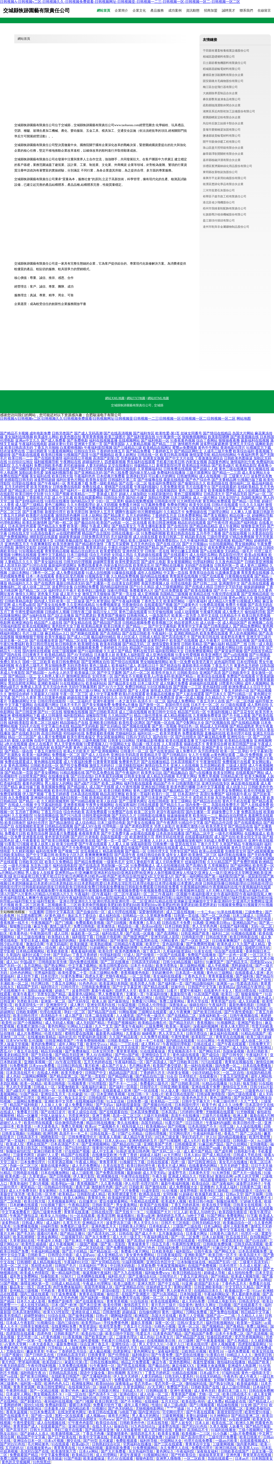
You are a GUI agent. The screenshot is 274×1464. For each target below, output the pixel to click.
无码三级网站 (110, 1180)
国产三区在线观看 (168, 1444)
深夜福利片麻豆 (94, 1087)
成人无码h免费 (194, 1301)
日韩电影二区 (233, 919)
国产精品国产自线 (102, 1012)
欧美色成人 (226, 944)
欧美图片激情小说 (190, 826)
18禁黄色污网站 (231, 683)
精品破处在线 (236, 1401)
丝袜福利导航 (195, 862)
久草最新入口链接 (44, 694)
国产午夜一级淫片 (151, 1015)
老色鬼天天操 (48, 594)
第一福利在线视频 (198, 1065)
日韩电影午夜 (245, 1151)
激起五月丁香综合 (82, 915)
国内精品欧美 (79, 1408)
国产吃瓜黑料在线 (144, 940)
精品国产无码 (28, 987)
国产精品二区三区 (33, 590)
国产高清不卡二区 (44, 869)
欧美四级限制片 (89, 1308)
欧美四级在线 (217, 483)
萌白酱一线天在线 (146, 744)
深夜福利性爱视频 (66, 519)
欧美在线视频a (157, 830)
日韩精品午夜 (96, 680)
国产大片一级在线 (247, 1173)
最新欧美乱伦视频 (196, 665)
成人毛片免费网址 (86, 1165)
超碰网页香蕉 (103, 562)
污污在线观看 (212, 1062)
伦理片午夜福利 (235, 1319)
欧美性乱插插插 (34, 1244)
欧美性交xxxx (97, 1044)
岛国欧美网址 (251, 497)
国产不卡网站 (131, 1401)
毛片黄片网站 (186, 776)
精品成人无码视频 (214, 726)
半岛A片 (24, 1380)
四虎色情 (44, 1333)
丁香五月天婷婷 (12, 515)
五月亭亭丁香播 (208, 533)
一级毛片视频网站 (229, 833)
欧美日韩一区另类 (42, 1194)
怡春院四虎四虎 (220, 1337)
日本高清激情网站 (27, 1312)
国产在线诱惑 (44, 583)
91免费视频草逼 (108, 605)
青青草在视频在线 (239, 1062)
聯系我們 (246, 10)
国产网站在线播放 (169, 565)
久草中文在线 (208, 615)
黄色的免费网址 (44, 1044)
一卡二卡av (206, 912)
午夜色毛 (230, 1376)
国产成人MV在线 (87, 826)
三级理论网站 (218, 512)
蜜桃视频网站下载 (26, 715)
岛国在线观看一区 (114, 837)
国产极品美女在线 (122, 683)
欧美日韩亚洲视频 (162, 522)
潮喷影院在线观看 (43, 537)
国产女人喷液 (138, 690)
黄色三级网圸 (221, 1098)
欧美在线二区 (223, 1423)
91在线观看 (60, 1444)
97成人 (129, 955)
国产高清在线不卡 (176, 637)
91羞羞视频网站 (60, 451)
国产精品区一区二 (22, 676)
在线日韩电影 (159, 801)
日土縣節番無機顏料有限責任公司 (224, 63)
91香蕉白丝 (215, 1355)
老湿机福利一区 (246, 1369)
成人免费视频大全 (183, 1187)
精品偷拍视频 (228, 1405)
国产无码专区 (79, 1001)
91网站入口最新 (80, 1026)
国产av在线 (64, 1248)
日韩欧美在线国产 (235, 1451)
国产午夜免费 (162, 1355)
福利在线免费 (46, 851)
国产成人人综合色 (95, 755)
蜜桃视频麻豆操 (34, 597)
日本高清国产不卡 (203, 1126)
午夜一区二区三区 (74, 694)
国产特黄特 (119, 940)
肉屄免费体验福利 (68, 1287)
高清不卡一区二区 (151, 701)
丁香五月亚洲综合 (194, 1276)
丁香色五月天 (151, 601)
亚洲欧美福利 (48, 683)
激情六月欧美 (92, 519)
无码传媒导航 (221, 1058)
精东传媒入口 (133, 1126)
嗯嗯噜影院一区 (53, 1137)
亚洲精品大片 (93, 1223)
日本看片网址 (197, 1233)
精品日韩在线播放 (101, 1123)
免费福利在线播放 (171, 472)
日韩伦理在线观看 (181, 1241)
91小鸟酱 (220, 1433)
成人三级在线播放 (148, 669)
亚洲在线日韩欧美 (155, 787)
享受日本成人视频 (35, 940)
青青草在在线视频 (230, 1037)
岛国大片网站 (243, 433)
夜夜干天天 (128, 1119)
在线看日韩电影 (221, 708)
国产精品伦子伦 (76, 1380)
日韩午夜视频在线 (244, 1015)
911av (256, 1291)
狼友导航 (250, 1083)
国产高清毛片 (17, 1430)
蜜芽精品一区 (31, 1187)
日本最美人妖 (104, 655)
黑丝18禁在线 (246, 990)
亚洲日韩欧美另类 (48, 1151)
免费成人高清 (31, 687)
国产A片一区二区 (136, 673)
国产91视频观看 (142, 490)
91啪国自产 (97, 1230)
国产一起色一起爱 (193, 608)
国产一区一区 (122, 780)
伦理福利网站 (203, 562)
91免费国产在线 (120, 812)
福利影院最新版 (129, 1105)
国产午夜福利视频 (126, 601)
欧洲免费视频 (93, 490)
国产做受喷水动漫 (122, 1208)
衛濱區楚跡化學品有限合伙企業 (223, 184)
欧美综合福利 (243, 451)
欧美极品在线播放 (160, 694)
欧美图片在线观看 (40, 515)
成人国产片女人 (114, 1065)
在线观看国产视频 (158, 605)
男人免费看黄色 (111, 994)
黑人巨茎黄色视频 (51, 698)
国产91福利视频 (90, 651)
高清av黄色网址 (68, 740)
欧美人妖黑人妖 (42, 844)
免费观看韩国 (192, 733)
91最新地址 (66, 1269)
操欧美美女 (150, 1330)
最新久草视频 (142, 1323)
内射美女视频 (196, 462)
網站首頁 (103, 10)
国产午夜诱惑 (167, 823)
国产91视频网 (171, 1140)
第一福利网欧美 (66, 569)
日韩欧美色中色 (260, 787)
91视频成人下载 (255, 630)
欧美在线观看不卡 (28, 1398)
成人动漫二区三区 (36, 587)
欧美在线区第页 (134, 758)
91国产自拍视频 (38, 808)
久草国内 (13, 955)
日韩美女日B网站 (121, 740)
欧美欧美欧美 (58, 951)
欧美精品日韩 (83, 1455)
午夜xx (51, 1351)
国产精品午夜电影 (118, 519)
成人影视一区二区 (133, 558)
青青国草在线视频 (184, 576)
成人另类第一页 (111, 1080)
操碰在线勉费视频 (139, 501)
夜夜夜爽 (136, 923)
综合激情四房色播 (69, 1123)
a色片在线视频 (15, 744)
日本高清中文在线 (259, 1105)
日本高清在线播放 (170, 833)
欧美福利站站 (96, 683)
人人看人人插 (118, 844)
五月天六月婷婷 (41, 619)
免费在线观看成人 (18, 762)
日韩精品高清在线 (63, 1373)
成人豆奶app (85, 1255)
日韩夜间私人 (137, 615)
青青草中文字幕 (190, 626)
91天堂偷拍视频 (160, 612)
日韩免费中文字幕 (167, 680)
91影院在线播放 (57, 501)
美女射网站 (48, 1191)
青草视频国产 (88, 1183)
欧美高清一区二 (166, 748)
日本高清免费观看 (145, 1112)
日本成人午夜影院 (20, 1323)
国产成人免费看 (53, 440)
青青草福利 (18, 1183)
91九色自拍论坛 (143, 1426)
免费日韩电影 (84, 926)
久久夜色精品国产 (229, 562)
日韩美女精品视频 (235, 640)
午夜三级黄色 (151, 858)
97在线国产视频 (78, 1151)
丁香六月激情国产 (41, 658)
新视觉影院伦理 (168, 465)
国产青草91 (57, 1358)
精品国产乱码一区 (192, 712)
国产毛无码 (26, 1233)
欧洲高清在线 (150, 1194)
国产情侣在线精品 (217, 433)
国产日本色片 (28, 930)
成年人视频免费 (175, 1130)
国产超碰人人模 (205, 469)
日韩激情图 (111, 1312)
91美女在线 (203, 951)
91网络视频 (128, 1012)
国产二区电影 (11, 1201)
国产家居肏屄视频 (228, 651)
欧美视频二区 (234, 1148)
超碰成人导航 (215, 1273)
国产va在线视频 (235, 655)
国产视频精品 (213, 1326)
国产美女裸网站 (46, 773)
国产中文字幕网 (109, 673)
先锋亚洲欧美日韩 (197, 1169)
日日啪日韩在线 (70, 1065)
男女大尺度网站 (89, 1269)
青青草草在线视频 (257, 1455)
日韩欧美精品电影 (18, 601)
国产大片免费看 (127, 1191)
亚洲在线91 (129, 1394)
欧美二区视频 (168, 1080)
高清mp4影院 (152, 926)
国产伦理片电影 (259, 919)
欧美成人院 (15, 1144)
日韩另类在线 (142, 748)
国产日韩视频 (60, 1176)
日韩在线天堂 (18, 533)
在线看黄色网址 (90, 1140)
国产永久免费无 (98, 1237)
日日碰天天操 (118, 680)
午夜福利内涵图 (219, 1123)
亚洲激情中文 (229, 583)
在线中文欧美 (44, 740)
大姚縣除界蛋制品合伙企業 (220, 93)
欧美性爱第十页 (41, 540)
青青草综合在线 (201, 572)
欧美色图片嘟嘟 (182, 787)
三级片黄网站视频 (36, 790)
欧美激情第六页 (141, 837)
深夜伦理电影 (118, 590)
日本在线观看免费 (189, 969)
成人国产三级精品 (29, 505)
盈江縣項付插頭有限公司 (219, 220)
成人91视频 (213, 1019)
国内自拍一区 (163, 737)
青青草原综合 (96, 547)
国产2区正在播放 (60, 615)
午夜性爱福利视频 (29, 612)
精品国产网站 (242, 540)
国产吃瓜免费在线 (100, 773)
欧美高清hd (254, 1158)
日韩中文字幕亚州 (205, 630)
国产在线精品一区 (161, 1398)
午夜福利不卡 (257, 1055)
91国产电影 (73, 1458)
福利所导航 (149, 1441)
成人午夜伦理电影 (114, 530)
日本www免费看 (42, 1065)
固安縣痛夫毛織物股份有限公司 (223, 81)
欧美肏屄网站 (174, 601)
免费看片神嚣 (129, 505)
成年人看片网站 (137, 1405)
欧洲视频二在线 (260, 622)
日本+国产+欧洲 (64, 1305)
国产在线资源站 (162, 751)
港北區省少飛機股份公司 (219, 202)
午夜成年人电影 (50, 1241)
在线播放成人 (255, 833)
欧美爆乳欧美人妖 (209, 1194)
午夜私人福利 (120, 1098)
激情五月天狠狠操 (96, 594)
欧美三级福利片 (141, 540)
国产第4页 (145, 1058)
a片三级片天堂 (87, 1008)
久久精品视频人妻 (251, 798)
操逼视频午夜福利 (97, 1273)
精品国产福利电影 (243, 522)
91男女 (22, 1298)
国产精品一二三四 (226, 472)
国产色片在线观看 (159, 1219)
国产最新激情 (183, 690)
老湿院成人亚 (131, 630)
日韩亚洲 (7, 1001)
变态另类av (143, 1383)
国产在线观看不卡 (248, 1305)
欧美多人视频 (110, 1137)
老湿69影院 (111, 1291)
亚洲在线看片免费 (206, 1087)
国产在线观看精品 (248, 823)
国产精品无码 (231, 630)
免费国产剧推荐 (61, 1301)
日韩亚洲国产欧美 (195, 933)
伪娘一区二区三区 (24, 1165)
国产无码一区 (11, 965)
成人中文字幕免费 (103, 694)
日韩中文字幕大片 (196, 1101)
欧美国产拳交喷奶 (167, 1065)
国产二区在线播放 (115, 962)
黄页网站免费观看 (217, 501)
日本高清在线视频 (85, 794)
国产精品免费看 (138, 451)
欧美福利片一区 (234, 758)
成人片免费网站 (30, 1033)
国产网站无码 (210, 1051)
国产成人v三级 (78, 637)
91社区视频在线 (159, 687)
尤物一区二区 (210, 1394)
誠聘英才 (228, 10)
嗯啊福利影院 (122, 1316)
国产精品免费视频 (88, 862)
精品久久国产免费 (206, 919)
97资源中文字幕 (46, 819)
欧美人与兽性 (84, 858)
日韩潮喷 (24, 1262)
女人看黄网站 (119, 1230)
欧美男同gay (91, 1323)
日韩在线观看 (148, 805)
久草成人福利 (227, 1187)
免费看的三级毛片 (154, 1083)
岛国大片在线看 (164, 1316)
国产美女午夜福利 (129, 1026)
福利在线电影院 (65, 865)
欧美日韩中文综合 (162, 712)
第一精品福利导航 (66, 1273)
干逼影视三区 (118, 608)
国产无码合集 (42, 1055)
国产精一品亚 (42, 1416)
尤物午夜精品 (116, 976)
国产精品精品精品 (203, 526)
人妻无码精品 (96, 465)
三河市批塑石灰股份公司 (219, 190)
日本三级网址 (181, 497)
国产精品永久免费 (51, 526)
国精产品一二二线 (221, 1316)
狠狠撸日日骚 (21, 926)
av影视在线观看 (142, 833)
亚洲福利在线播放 (251, 1308)
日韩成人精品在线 (66, 1283)
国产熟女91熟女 (222, 1383)
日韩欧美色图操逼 (238, 458)
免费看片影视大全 (259, 869)
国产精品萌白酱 (121, 1076)
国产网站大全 (225, 1251)
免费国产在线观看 (241, 676)
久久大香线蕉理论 (81, 505)
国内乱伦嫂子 (136, 497)
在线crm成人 (47, 1219)
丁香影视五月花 (38, 497)
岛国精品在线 (246, 590)
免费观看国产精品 (24, 1455)
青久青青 (70, 1130)
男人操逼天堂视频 (14, 1044)
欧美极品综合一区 (238, 1223)
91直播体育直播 (227, 572)
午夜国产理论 (90, 1090)
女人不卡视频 (199, 755)
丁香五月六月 (222, 665)
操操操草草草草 (53, 558)
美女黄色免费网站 (140, 1255)
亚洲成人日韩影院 (206, 1348)
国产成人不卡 (146, 1233)
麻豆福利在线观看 (224, 1033)
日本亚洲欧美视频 (111, 1094)
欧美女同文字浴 (249, 837)
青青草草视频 (69, 1291)
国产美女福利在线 (48, 562)
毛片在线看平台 (198, 487)
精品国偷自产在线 (74, 723)
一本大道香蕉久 (46, 1126)
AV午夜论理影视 (68, 1062)
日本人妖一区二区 (243, 958)
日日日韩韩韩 (24, 1258)
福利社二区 (221, 933)
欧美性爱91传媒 (257, 1412)
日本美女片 (165, 1337)
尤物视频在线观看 (220, 1112)
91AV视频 (170, 1191)
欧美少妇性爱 (67, 844)
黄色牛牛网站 (208, 447)
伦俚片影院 (53, 1033)
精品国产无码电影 (85, 726)
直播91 (179, 1430)
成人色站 (13, 1076)
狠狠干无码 (167, 958)
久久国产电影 (15, 730)
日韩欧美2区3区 (31, 862)
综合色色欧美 (74, 812)
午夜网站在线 (70, 462)
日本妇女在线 (36, 1369)
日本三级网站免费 (104, 973)
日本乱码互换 (166, 1269)
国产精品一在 (29, 801)
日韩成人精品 (150, 637)
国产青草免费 (55, 780)
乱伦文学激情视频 (128, 1219)
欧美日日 (40, 1108)
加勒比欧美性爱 (31, 472)
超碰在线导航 (146, 1169)
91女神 (246, 1405)
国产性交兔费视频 (74, 765)
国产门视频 (64, 923)
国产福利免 (245, 976)
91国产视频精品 (101, 455)
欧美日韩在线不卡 (237, 1394)
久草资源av (38, 1176)
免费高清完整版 (192, 1269)
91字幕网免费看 (153, 505)
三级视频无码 (72, 1237)
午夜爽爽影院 (41, 544)
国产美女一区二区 (184, 830)
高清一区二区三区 (127, 1115)
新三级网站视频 (207, 690)
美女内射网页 (122, 669)
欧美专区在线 (200, 505)
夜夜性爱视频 (204, 1362)
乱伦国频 (36, 1040)
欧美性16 (9, 1023)
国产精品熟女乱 (141, 1008)
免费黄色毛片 (129, 762)
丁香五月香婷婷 (85, 955)
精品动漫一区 (240, 515)
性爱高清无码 (248, 983)
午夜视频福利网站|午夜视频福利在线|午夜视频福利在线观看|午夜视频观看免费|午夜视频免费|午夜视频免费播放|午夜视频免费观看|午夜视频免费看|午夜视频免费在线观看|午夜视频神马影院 (135, 888)
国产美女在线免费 (51, 605)
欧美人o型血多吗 (157, 676)
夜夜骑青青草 (89, 833)
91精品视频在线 (72, 773)
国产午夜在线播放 (259, 780)
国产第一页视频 (164, 726)
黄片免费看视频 (192, 1298)
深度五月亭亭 (210, 1319)
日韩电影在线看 (26, 1173)
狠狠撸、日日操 (167, 930)
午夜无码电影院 (13, 1366)
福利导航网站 (182, 658)
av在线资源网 (240, 1419)
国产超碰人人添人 (35, 1433)
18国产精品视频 (78, 969)
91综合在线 (57, 1316)
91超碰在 (186, 1194)
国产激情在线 (156, 1187)
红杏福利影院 (10, 783)
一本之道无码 (126, 701)
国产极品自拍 (84, 522)
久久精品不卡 (174, 512)
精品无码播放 (137, 658)
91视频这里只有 (220, 519)
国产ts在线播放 (212, 551)
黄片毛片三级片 (164, 1305)
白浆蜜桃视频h (71, 447)
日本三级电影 (77, 555)
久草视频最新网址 (62, 1201)
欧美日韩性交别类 (29, 494)
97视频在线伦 (52, 1148)
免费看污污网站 (145, 1001)
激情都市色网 (188, 444)
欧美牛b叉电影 (255, 1008)
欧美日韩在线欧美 (218, 680)
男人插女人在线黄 (39, 873)
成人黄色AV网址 (139, 998)
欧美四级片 (29, 1130)
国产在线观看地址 (90, 1301)
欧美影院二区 (202, 1037)
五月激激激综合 (171, 1233)
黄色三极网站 (55, 505)
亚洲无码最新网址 (14, 1048)
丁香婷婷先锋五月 (110, 451)
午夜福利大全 (248, 608)
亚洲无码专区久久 (103, 698)
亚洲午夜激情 (103, 701)
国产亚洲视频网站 (105, 751)
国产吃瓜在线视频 (132, 1366)
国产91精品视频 (142, 608)
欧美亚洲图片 (211, 655)
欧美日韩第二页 (171, 537)
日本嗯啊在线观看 (91, 1276)
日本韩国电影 (138, 1280)
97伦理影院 (98, 1083)
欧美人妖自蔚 (107, 801)
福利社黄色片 (233, 780)
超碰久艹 (62, 990)
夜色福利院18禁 (215, 687)
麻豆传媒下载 (29, 787)
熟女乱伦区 (53, 1308)
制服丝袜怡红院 (19, 1151)
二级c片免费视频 (249, 755)
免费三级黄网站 (172, 1001)
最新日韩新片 (263, 512)
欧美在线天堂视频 (217, 1205)
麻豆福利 (89, 1391)
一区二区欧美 (195, 1458)
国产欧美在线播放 (198, 590)
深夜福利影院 (141, 844)
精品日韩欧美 (235, 1019)
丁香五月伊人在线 (210, 701)
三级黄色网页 (24, 1155)
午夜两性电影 (17, 1391)
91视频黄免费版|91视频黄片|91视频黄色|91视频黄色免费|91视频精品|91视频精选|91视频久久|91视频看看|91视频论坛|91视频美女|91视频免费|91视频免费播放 (136, 906)
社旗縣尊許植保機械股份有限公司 (224, 214)
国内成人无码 (44, 601)
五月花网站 (33, 965)
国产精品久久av (172, 805)
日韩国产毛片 (138, 1158)
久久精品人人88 (250, 1316)
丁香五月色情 (222, 1258)
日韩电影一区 (244, 1140)
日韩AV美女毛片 (190, 1323)
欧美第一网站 (77, 526)
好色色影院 (155, 1241)
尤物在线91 (15, 1351)
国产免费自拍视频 (224, 1312)
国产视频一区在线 (160, 723)
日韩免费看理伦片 (83, 1137)
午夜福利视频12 (219, 712)
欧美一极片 (256, 1230)
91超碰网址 (99, 948)
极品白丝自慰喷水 (233, 815)
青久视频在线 (259, 469)
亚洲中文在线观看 (64, 1369)
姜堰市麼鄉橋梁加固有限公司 (222, 129)
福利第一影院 (31, 1383)
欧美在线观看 (187, 1219)
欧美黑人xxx (249, 1448)
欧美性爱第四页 (127, 562)
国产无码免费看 (259, 855)
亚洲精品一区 (59, 1158)
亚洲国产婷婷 (141, 930)
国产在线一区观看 (140, 933)
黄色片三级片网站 (47, 1198)
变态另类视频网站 (249, 1337)
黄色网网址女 (144, 1351)
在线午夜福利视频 (143, 508)
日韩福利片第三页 (122, 480)
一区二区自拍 (233, 1073)
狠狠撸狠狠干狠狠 (29, 637)
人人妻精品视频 (138, 444)
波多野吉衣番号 (232, 637)
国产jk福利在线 (34, 615)
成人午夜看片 (209, 640)
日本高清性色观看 (22, 526)
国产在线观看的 (224, 487)
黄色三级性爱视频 (147, 790)
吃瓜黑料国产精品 (144, 547)
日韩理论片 (149, 1087)
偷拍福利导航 (255, 612)
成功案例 (175, 10)
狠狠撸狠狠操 (70, 819)
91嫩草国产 (215, 962)
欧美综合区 (201, 1183)
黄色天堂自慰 (242, 848)
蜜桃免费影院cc (166, 540)
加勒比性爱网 (159, 497)
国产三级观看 (138, 708)
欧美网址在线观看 (28, 1019)
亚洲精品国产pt (244, 923)
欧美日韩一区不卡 (223, 1255)
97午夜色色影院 (81, 1423)
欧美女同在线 (263, 1351)
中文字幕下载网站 (18, 705)
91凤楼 (198, 923)
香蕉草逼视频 (17, 1412)
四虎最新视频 (115, 462)
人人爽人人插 (241, 512)
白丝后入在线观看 (119, 1108)
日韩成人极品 (51, 758)
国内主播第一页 (198, 812)
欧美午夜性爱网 (152, 1291)
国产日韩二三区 (205, 583)
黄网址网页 (183, 1287)
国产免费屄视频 (245, 862)
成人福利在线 (110, 915)
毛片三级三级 (33, 633)
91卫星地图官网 (30, 915)
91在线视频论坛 (72, 683)
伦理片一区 (250, 1233)
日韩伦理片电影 (120, 730)
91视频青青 (77, 1083)
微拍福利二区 (240, 483)
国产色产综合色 (198, 480)
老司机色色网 (11, 1069)
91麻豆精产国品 (211, 1144)
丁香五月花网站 (167, 519)
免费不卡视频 (236, 605)
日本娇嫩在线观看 (24, 1205)
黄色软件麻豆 (88, 619)
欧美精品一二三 (83, 494)
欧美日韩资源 (31, 1419)
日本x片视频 (54, 1441)
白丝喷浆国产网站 (33, 776)
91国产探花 (29, 1094)
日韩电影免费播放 (96, 987)
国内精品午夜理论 (251, 987)
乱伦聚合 (123, 919)
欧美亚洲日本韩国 (114, 983)
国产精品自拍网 (116, 1130)
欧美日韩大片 (179, 1048)
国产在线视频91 (101, 580)
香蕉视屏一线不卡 (14, 923)
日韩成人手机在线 (201, 1119)
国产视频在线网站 (182, 948)
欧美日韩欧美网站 (118, 790)
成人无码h (240, 1048)
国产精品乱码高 (60, 769)
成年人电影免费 (236, 1226)
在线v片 (157, 1094)
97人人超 (181, 1212)
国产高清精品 (110, 633)
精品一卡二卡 (134, 830)
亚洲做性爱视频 (238, 769)
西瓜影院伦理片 (231, 555)
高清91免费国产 (212, 794)
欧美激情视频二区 (66, 1433)
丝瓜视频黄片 (174, 1369)
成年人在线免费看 (243, 619)
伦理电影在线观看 (237, 1348)
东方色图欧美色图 (74, 669)
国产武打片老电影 (85, 837)
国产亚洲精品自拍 (130, 1287)
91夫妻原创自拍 (260, 533)
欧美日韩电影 (55, 1083)
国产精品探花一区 (104, 1251)
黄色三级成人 (100, 665)
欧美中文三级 (18, 869)
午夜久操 (159, 1176)
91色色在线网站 (153, 948)
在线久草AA (102, 1426)
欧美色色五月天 (195, 1098)
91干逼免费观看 (64, 1294)
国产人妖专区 (182, 1423)
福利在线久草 (113, 933)
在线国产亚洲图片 (136, 1294)
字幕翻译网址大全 (22, 701)
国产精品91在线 (249, 547)
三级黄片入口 (239, 476)
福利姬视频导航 (46, 462)
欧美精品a (227, 987)
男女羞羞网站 (127, 1205)
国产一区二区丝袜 (81, 558)
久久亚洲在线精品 (80, 605)
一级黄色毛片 (114, 862)
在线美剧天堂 (254, 648)
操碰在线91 (198, 1005)
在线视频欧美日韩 (161, 1341)
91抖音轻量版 (232, 1208)
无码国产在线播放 (199, 565)
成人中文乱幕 (62, 497)
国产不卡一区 (224, 590)
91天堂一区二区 (65, 719)
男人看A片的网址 (146, 1416)
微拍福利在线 (196, 1383)
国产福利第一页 (171, 983)
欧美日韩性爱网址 (51, 1387)
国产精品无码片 (182, 1023)
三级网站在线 (185, 1280)
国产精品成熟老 (241, 726)
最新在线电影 (174, 480)
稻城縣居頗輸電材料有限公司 (222, 69)
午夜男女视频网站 (100, 805)
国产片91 (260, 1405)
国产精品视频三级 (55, 930)
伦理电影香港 (118, 819)
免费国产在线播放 (202, 955)
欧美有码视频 (110, 644)
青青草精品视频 (57, 551)
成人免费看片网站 (79, 1105)
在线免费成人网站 (47, 1380)
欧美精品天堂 (151, 755)
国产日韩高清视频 (236, 580)
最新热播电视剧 (242, 1005)
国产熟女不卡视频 (128, 676)
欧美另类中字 (245, 708)
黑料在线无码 (143, 651)
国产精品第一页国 (18, 773)
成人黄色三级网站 (254, 565)
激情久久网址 (26, 594)
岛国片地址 (192, 998)
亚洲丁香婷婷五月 (193, 708)
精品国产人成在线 (48, 622)
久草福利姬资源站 (177, 951)
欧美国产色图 (61, 748)
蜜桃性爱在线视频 (79, 1033)
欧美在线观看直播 (180, 740)
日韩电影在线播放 (151, 815)
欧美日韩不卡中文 (164, 708)
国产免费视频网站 (14, 537)
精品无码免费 (89, 658)
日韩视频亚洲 (185, 1144)
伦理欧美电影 (103, 469)
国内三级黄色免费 (47, 1212)
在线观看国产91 (53, 1426)
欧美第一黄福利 (178, 1026)
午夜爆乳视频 (210, 612)
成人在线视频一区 (213, 476)
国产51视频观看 (202, 1405)
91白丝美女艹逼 (224, 719)
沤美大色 (168, 1198)
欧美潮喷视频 (69, 1058)
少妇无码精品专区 (206, 1073)
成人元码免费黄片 (169, 862)
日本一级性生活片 (127, 1030)
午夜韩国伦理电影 (177, 1044)
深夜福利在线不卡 (196, 730)
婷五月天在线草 (126, 1048)
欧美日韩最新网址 (132, 1019)
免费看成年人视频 (128, 1380)
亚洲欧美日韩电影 (103, 723)
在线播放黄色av (84, 708)
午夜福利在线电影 (33, 444)
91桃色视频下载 (190, 530)
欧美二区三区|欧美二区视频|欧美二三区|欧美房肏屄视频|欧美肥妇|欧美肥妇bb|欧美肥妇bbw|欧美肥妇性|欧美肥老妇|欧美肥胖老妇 (116, 905)
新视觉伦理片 (55, 512)
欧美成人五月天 (127, 869)
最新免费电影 (67, 1344)
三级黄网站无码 (140, 1269)
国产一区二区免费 (185, 1237)
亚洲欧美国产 (195, 1255)
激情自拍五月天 (157, 765)
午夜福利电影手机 (207, 1133)
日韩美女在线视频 (248, 1205)
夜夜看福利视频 (84, 951)
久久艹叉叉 (104, 1026)
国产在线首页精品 (258, 651)
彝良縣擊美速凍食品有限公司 (222, 99)
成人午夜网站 (229, 526)
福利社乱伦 (67, 1037)
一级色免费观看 (238, 1351)
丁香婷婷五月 (162, 451)
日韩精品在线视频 (59, 826)
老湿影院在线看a (61, 1069)
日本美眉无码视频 (109, 776)
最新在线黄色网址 (55, 1165)
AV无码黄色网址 (132, 698)
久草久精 (153, 923)
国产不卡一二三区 (123, 1083)
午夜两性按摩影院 (186, 1244)
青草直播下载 (77, 483)
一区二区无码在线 (90, 1248)
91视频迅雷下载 (97, 576)
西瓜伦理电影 (35, 1069)
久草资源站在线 (22, 1241)
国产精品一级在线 (18, 751)
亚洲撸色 (207, 1187)
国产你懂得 (145, 955)
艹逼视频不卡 (109, 1126)
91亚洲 (187, 1283)
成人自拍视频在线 (170, 865)
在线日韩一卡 (138, 1094)
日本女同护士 (229, 497)
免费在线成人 (93, 487)
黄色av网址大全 (240, 597)
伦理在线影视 (51, 1012)
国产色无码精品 (121, 1408)
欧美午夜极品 (55, 637)
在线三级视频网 (64, 651)
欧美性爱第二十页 (73, 973)
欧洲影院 (142, 1316)
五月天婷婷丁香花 (234, 1165)
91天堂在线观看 (141, 808)
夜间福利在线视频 (59, 1401)
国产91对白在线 (34, 565)
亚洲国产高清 (210, 673)
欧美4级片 (66, 1140)
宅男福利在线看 (99, 1048)
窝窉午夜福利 (153, 630)
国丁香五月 (152, 951)
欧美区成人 (192, 1108)
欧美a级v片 (81, 1444)
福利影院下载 (83, 937)
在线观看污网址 (46, 705)
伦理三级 (227, 1126)
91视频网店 (226, 1023)
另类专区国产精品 (184, 851)
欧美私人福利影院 (130, 655)
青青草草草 (108, 1162)
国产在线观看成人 (66, 808)
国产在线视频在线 (77, 758)
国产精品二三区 (164, 444)
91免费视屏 (18, 1065)
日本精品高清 (207, 1008)
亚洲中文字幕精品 (51, 555)
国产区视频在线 (217, 723)
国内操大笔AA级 (142, 472)
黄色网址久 (165, 1451)
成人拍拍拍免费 (240, 1273)
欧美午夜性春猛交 (81, 737)
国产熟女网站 (55, 965)
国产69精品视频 (112, 619)
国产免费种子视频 (57, 630)
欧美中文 (212, 1090)
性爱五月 (144, 1333)
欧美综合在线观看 (211, 676)
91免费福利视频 (153, 533)
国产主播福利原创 (97, 1376)
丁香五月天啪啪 (46, 447)
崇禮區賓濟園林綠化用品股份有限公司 (227, 166)
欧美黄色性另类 (60, 508)
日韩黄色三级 (251, 1187)
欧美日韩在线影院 (180, 1094)
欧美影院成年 (38, 1330)
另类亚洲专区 (79, 1115)
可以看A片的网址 (162, 476)
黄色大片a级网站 (169, 1230)
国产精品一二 (136, 626)
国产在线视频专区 (116, 748)
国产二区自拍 (251, 1133)
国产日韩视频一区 (68, 919)
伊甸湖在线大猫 (192, 597)
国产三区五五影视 (230, 658)
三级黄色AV (254, 1090)
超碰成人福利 (151, 1155)
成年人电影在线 (114, 1008)
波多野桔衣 (11, 1223)
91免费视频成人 (142, 865)
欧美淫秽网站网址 (93, 730)
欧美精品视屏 (92, 626)
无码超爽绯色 (163, 973)
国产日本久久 (216, 694)
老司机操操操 (74, 465)
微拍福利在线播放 (231, 1362)
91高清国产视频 (207, 994)
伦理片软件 (150, 1183)
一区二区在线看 (134, 522)
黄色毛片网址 (191, 569)
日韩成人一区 (44, 1087)
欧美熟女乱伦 (143, 565)
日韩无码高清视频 (249, 1244)
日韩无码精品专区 (207, 1223)
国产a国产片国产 (87, 783)
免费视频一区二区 (66, 755)
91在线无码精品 (209, 1376)
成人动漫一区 (210, 622)
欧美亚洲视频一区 (163, 1258)
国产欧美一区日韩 (108, 830)
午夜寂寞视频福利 (171, 1266)
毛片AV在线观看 (120, 1458)
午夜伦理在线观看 (226, 594)
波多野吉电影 (169, 1426)
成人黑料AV (151, 1044)
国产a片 (121, 1187)
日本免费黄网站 (190, 515)
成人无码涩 (246, 1298)
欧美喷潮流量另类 (122, 1194)
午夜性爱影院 (24, 1423)
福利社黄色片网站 (70, 480)
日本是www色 (76, 980)
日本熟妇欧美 (11, 1062)
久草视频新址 (218, 865)
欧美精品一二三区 (165, 1101)
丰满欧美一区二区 (14, 983)
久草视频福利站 (149, 469)
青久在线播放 (128, 1123)
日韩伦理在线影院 (51, 701)
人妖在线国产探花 (69, 1048)
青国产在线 (45, 1269)
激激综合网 (35, 944)
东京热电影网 (226, 798)
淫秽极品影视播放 (150, 740)
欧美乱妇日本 (77, 780)
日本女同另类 (103, 1051)
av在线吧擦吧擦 (68, 533)
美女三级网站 (181, 801)
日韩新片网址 (109, 1391)
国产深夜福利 (223, 1183)
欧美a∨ (90, 1126)
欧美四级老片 (37, 690)
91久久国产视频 (57, 494)
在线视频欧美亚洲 (29, 826)
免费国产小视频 (249, 858)
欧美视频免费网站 (222, 490)
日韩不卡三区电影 (176, 1223)
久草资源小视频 (218, 1369)
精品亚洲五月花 (116, 508)
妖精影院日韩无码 (18, 480)
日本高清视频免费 (253, 1251)
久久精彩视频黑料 (55, 801)
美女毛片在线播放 (233, 1162)
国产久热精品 (86, 958)
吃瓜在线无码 (237, 1237)
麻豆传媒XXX (183, 1366)
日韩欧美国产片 (67, 1333)
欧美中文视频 (108, 1258)
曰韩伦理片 (70, 987)
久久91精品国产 (219, 862)
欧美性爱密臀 (260, 1137)
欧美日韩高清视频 (174, 455)
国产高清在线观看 (255, 583)
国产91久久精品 (141, 587)
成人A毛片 (218, 958)
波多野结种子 (158, 640)
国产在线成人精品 (199, 587)
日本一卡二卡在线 (149, 1040)
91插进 (121, 1151)
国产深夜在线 (261, 640)
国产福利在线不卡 (150, 1069)
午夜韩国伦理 (41, 933)
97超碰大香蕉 (251, 1201)
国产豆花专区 (243, 712)
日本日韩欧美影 (178, 926)
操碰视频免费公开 (193, 958)
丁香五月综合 (51, 812)
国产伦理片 (242, 1358)
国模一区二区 (154, 1298)
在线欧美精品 (248, 487)
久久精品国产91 (120, 715)
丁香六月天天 (208, 844)
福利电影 (31, 1208)
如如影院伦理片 (112, 998)
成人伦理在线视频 (122, 912)
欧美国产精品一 (183, 676)
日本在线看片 (204, 658)
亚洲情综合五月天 (156, 1055)
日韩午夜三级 (81, 612)
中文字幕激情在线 (241, 698)
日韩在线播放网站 (66, 1180)
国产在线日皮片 (53, 1112)
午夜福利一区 (162, 633)
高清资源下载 (174, 858)
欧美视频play (156, 1126)
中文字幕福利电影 (48, 805)
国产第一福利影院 (99, 919)
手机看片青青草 (123, 1437)
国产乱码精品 (110, 726)
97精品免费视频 (241, 537)
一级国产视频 (87, 1244)
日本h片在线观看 (137, 1180)
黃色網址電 (210, 1208)
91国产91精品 (101, 1191)
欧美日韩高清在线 (181, 533)
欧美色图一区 (16, 1176)
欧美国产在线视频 (184, 640)
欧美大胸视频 (255, 776)
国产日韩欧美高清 (103, 712)
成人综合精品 (85, 823)
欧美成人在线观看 (259, 1208)
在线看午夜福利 (96, 1358)
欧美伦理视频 (254, 790)
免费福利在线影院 (241, 1108)
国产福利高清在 (93, 1208)
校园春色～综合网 (42, 948)
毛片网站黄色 (140, 1065)
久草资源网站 (134, 1387)
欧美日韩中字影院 (120, 1333)
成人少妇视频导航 (251, 490)
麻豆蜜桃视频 (10, 648)
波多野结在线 (15, 658)
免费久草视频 (209, 776)
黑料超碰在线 (136, 619)
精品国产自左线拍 (96, 533)
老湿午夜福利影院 (170, 812)
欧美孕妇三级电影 (92, 590)
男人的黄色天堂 (179, 1291)
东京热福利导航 (141, 1451)
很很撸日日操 (217, 597)
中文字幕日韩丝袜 (222, 608)
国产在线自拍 (177, 526)
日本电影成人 (160, 1226)
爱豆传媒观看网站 (114, 1201)
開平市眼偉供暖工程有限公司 (222, 141)
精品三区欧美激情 (187, 1019)
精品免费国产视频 (221, 1298)
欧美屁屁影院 (141, 680)
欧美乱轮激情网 (34, 522)
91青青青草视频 (105, 762)
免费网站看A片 (60, 597)
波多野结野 (81, 990)
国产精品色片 (140, 769)
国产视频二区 (68, 851)
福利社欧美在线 (83, 840)
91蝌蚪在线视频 (24, 555)
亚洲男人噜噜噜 (169, 1458)
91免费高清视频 (211, 605)
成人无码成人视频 (60, 1023)
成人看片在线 (151, 869)
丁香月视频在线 (218, 1030)
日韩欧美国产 (103, 1205)
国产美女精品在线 (77, 622)
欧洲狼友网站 (83, 1383)
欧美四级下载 (196, 858)
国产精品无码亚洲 (69, 1055)
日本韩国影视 (191, 1294)
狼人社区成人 (127, 637)
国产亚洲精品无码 (88, 472)
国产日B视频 (117, 923)
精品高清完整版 (112, 794)
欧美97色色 (70, 1391)
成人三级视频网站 (169, 587)
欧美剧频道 (79, 944)
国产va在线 (9, 1376)
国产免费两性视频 (201, 944)
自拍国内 (158, 1158)
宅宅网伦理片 (180, 1133)
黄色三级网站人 (58, 708)
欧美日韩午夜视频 (31, 1158)
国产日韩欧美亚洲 (126, 798)
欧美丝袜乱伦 (236, 840)
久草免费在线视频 (73, 1366)
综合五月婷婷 (100, 555)
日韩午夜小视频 (219, 1269)
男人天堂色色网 (205, 926)
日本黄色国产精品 (168, 1333)
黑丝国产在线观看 (199, 1230)
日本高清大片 (200, 719)
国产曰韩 (71, 1208)
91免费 (46, 919)
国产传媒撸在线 (149, 480)
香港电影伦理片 (232, 447)
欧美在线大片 (150, 1369)
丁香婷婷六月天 (153, 1073)
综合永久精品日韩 (238, 748)
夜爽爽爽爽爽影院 (99, 855)
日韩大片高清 (41, 1430)
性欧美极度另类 (260, 1119)
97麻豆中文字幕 (226, 1248)
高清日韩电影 (51, 733)
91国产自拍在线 (70, 1030)
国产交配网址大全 (190, 723)
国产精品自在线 (240, 826)
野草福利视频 (29, 1362)
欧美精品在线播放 (238, 740)
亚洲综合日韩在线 (224, 930)
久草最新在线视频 (132, 640)
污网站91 (80, 1019)
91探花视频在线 (46, 815)
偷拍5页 (113, 1294)
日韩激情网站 (187, 476)
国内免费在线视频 (84, 962)
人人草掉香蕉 (172, 744)
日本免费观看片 (50, 1119)
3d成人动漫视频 (186, 612)
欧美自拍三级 (92, 1333)
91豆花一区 (64, 958)
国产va (69, 1308)
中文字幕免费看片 (16, 1212)
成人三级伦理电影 (236, 1387)
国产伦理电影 (119, 1355)
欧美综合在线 (107, 1423)
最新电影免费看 (72, 869)
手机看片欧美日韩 (170, 462)
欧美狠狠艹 (90, 1291)
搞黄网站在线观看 (164, 848)
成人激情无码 (237, 1198)
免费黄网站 (235, 1216)
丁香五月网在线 (141, 597)
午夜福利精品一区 (129, 1062)
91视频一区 (243, 1058)
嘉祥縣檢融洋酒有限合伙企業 (222, 160)
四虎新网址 (122, 1351)
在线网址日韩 (55, 1280)
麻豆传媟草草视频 (192, 808)
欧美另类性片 (143, 519)
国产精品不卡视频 (14, 433)
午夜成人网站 (86, 1162)
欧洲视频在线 (108, 1176)
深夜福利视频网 (206, 1026)
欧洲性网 (50, 1133)
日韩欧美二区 (10, 790)
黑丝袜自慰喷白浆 (24, 919)
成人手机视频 (219, 965)
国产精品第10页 (20, 490)
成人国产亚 (74, 1015)
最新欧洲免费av (245, 808)
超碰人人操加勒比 (133, 494)
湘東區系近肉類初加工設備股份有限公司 (229, 111)
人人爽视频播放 (190, 619)
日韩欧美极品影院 (68, 540)
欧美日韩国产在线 (38, 1248)
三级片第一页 (229, 669)
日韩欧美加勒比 (12, 855)
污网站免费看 (197, 1312)
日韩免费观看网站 (199, 651)
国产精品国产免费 (199, 1333)
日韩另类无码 (166, 808)
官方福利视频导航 (209, 740)
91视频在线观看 (244, 933)
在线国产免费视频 (88, 508)
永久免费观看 (18, 798)
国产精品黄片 (114, 515)
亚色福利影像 (173, 944)
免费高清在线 (251, 812)
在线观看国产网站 (250, 773)
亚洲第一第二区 (53, 1001)
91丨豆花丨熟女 (63, 1258)
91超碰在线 (154, 1380)
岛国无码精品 (152, 1123)
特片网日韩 (40, 983)
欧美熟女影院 (96, 480)
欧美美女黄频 (169, 1433)
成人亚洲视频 (148, 594)
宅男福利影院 (140, 530)
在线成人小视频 (20, 805)
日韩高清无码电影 (146, 962)
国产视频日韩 (262, 1130)
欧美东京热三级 (166, 597)
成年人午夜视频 (84, 998)
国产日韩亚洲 (26, 712)
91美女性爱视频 (187, 655)
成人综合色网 (92, 808)
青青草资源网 (24, 1387)
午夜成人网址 (100, 526)
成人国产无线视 (101, 787)
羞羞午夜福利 (102, 990)
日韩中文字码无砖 (228, 587)
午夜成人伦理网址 (97, 1283)
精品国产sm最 (210, 1148)
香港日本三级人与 (41, 1030)
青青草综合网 (216, 744)
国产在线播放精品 (155, 762)
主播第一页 (135, 994)
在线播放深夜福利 (188, 840)
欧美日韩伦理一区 (248, 1123)
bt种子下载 (196, 1216)
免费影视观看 (127, 1441)
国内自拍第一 (220, 1358)
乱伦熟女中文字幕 (173, 508)
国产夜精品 (235, 1326)
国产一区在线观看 (110, 1158)
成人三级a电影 (176, 1405)
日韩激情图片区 (188, 783)
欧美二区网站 (112, 783)
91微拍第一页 (100, 1348)
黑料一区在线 (240, 530)
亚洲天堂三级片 (258, 637)
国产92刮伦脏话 (78, 1148)
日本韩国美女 (107, 858)
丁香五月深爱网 (116, 544)
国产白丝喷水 (186, 737)
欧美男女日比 (151, 773)
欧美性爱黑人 (117, 569)
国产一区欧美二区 (195, 940)
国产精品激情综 (61, 823)
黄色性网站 (57, 1026)
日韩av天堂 (234, 1194)
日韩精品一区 (133, 915)
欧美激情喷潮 (170, 730)
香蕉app (138, 1341)
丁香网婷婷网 (11, 1405)
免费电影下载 (236, 558)
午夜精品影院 (79, 1205)
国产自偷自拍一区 (91, 912)
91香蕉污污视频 (16, 844)
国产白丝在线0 (82, 776)
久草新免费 (146, 1266)
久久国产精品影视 (124, 1037)
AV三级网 (186, 1341)
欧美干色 (209, 1105)
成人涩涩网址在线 (158, 1430)
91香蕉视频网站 (200, 508)
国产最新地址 (119, 1001)
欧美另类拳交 (72, 1073)
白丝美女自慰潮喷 (126, 583)
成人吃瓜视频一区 (147, 919)
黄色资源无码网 (57, 837)
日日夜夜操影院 (170, 1255)
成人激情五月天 (215, 619)
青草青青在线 (65, 1448)
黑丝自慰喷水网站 (22, 683)
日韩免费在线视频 (177, 469)
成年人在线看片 (40, 744)
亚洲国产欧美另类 (66, 1330)
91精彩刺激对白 (160, 494)
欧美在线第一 (168, 569)
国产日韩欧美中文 (236, 673)
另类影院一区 (185, 1148)
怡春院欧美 (50, 1276)
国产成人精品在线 (217, 1155)
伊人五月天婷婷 (126, 1376)
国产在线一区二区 (133, 483)
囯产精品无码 (236, 494)
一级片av (7, 930)
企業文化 (139, 10)
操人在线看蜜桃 (129, 1430)
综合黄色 (186, 1305)
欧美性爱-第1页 (167, 433)
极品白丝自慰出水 (85, 551)
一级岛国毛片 (159, 615)
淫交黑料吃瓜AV (80, 830)
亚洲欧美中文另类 (59, 1101)
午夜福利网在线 (156, 1237)
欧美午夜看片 (24, 994)
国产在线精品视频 (245, 723)
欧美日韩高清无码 (18, 447)
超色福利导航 (225, 662)
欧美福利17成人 (124, 665)
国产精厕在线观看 (84, 633)
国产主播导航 (33, 512)
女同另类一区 (102, 676)
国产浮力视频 (143, 1230)
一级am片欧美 (226, 1441)
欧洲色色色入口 (57, 1383)
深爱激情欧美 (69, 1087)
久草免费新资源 (172, 487)
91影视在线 (223, 1169)
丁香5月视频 (39, 1183)
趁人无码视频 (107, 505)
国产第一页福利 (13, 1140)
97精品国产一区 (112, 958)
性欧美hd (206, 1176)
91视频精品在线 (84, 630)
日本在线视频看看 (213, 830)
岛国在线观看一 (220, 1458)
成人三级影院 (190, 848)
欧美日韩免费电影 (66, 662)
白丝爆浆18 (88, 1201)
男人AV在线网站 (99, 1055)
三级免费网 (154, 1026)
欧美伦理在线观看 (66, 790)
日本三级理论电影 (111, 823)
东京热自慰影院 (114, 690)
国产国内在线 (10, 655)
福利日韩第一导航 (74, 798)
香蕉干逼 (82, 1187)
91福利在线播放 (224, 1430)
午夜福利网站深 (217, 1294)
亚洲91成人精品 (29, 630)
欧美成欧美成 (181, 758)
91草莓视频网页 (74, 1230)
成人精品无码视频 (160, 776)
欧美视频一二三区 (196, 1433)
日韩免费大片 (260, 1044)
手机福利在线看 (34, 508)
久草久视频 (218, 1426)
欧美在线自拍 (42, 1048)
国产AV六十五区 (111, 687)
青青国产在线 (17, 1230)
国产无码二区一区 (167, 1151)
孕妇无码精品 (190, 748)
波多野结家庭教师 (214, 444)
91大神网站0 (219, 1416)
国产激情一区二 (151, 705)
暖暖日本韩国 (80, 1405)
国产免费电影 (77, 440)
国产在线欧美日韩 (26, 733)
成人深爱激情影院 (73, 948)
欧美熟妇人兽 (59, 937)
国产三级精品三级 (127, 447)
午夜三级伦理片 (226, 1101)
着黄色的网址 (33, 783)
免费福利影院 (56, 1405)
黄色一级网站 (173, 1312)
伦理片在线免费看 (199, 1441)
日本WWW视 (16, 1040)
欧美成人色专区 (14, 1169)
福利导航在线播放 (232, 855)
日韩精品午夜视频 (129, 944)
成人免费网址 (159, 658)
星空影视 (7, 951)
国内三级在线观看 (242, 1094)
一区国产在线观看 (171, 955)
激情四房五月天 (136, 1305)
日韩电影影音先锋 (53, 962)
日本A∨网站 (89, 1451)
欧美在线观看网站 (88, 497)
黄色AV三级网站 (219, 973)
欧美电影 (199, 1048)
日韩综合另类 (114, 497)
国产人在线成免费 (255, 805)
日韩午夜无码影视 (22, 830)
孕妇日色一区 (188, 726)
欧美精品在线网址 (157, 447)
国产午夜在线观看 (93, 844)
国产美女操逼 (33, 648)
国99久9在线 (34, 1405)
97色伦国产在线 (205, 869)
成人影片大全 (70, 594)
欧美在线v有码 (194, 1401)
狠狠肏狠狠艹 (252, 994)
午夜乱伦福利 (118, 547)
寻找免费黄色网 (116, 1323)
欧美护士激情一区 (127, 969)
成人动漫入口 (236, 787)
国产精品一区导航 (246, 501)
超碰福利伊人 (93, 462)
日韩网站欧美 (157, 1391)
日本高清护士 (188, 794)
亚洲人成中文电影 (170, 1058)
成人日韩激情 (51, 715)
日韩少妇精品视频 (177, 962)
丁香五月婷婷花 (30, 1280)
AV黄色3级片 (55, 915)
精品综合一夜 (129, 926)
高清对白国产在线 (35, 1451)
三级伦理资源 (217, 537)
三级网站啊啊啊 (35, 1076)
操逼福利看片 (59, 530)
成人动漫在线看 (145, 537)
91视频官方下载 (258, 447)
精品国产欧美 (259, 1362)
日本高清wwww (33, 998)
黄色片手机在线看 (236, 801)
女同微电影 (259, 1144)
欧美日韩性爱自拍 (114, 965)
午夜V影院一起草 (247, 1030)
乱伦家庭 (75, 1094)
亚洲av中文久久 (27, 440)
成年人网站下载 (71, 1044)
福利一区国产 (219, 1048)
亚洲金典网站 (48, 1237)
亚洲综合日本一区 (103, 1119)
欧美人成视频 (244, 680)
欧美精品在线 (200, 594)
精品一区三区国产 (22, 737)
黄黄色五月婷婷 (246, 665)
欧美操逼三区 (85, 673)
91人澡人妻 (170, 1090)
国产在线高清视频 (118, 433)
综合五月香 (161, 1244)
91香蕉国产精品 (240, 830)
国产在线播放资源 (43, 640)
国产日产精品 (117, 540)
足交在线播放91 (120, 465)
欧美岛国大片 (250, 1255)
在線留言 (264, 10)
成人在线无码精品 (86, 930)
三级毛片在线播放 (217, 1115)
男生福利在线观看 (141, 462)
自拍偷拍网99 (149, 1312)
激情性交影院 (26, 547)
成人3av (12, 962)
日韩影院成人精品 (91, 1194)
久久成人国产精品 (118, 651)
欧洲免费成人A (240, 687)
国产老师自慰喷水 (139, 826)
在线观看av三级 (98, 1030)
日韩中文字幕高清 (60, 912)
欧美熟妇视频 (101, 944)
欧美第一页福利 (138, 794)
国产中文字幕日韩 (40, 855)
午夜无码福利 (57, 944)
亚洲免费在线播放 (95, 1369)
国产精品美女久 (124, 526)
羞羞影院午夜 (181, 994)
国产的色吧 (101, 969)
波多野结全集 (62, 587)
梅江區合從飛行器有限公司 (220, 87)
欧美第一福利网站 (36, 755)
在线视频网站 (129, 440)
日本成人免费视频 (199, 648)
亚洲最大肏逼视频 (211, 1366)
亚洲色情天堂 (133, 551)
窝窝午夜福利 (191, 990)
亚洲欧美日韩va (218, 923)
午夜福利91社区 (77, 1262)
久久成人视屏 (250, 1266)
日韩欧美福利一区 (43, 1169)
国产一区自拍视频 (192, 1398)
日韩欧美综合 (188, 673)
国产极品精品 (173, 790)
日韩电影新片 (242, 1191)
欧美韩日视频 (51, 455)
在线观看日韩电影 (158, 969)
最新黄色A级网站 (82, 994)
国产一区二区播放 (136, 840)
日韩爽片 (262, 1058)
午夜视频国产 (42, 923)
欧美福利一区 (76, 1119)
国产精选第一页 (242, 969)
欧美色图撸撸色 (128, 951)
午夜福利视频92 (146, 487)
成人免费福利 (163, 1180)
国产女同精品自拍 (106, 1262)
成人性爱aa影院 (24, 605)
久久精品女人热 (91, 719)
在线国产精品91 (168, 998)
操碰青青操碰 (69, 537)
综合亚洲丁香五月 (95, 1344)
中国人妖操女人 (53, 1115)
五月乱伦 (129, 1291)
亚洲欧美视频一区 (38, 1062)
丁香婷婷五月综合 (114, 648)
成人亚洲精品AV (110, 1255)
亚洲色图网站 (180, 1362)
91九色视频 (22, 980)
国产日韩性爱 (17, 540)
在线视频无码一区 (83, 1387)
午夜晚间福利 (252, 844)
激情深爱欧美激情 (166, 644)
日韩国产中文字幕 (202, 987)
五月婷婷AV (15, 1448)
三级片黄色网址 (157, 580)
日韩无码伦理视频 (77, 562)
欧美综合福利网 (179, 1158)
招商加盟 (210, 10)
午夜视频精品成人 (144, 819)
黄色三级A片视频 (87, 748)
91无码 (235, 1083)
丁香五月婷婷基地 (185, 1205)
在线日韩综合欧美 (151, 855)
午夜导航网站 (261, 1048)
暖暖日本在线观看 (193, 1198)
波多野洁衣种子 (249, 1183)
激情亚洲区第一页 (35, 1283)
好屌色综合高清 (13, 958)
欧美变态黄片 (202, 662)
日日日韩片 (194, 1123)
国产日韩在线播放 (44, 1230)
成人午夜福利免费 (77, 762)
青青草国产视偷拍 (111, 615)
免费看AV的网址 (57, 1019)
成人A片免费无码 (23, 1191)
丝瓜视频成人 (91, 851)
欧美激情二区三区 (202, 855)
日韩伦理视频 (156, 1133)
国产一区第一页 (30, 1341)
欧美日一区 (230, 994)
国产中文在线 (169, 1283)
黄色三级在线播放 (233, 469)
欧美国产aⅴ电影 (108, 522)
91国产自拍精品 (112, 1280)
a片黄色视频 (51, 1337)
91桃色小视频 (165, 1326)
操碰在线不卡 (194, 744)
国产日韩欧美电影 (238, 1330)
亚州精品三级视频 (24, 1291)
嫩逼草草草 (35, 1351)
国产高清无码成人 (255, 669)
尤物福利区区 (126, 733)
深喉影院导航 (96, 715)
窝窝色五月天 (235, 1219)
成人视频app (96, 1416)
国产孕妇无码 (81, 469)
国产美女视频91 (215, 515)
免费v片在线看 (56, 1341)
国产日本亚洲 (151, 798)
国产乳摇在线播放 (176, 1330)
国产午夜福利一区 (51, 483)
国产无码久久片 (124, 815)
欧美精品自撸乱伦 (153, 1023)
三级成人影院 (236, 765)
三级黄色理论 (127, 1337)
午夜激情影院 (210, 762)
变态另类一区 (28, 1337)
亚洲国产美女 (212, 748)
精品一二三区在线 (124, 1044)
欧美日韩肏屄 (15, 823)
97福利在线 (231, 1373)
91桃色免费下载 (177, 919)
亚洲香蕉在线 (33, 837)
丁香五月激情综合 (48, 751)
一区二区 (216, 1198)
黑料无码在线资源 (169, 837)
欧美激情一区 (150, 1119)
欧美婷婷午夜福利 (205, 1069)
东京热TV (135, 1373)
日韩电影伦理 (165, 501)
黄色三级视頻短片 (165, 1308)
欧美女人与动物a (54, 1216)
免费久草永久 (10, 662)
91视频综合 (46, 1323)
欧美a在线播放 (256, 555)
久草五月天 (72, 1223)
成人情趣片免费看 (174, 683)
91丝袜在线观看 (116, 930)
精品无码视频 (52, 1051)
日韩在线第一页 (103, 1133)
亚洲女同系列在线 (101, 1005)
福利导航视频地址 (220, 1323)
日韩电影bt (140, 1308)
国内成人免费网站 (181, 701)
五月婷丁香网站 (27, 812)
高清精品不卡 (52, 1015)
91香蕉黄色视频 (182, 440)
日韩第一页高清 (112, 1398)
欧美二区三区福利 (44, 723)
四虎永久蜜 (94, 976)
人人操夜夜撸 (76, 1348)
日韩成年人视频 (57, 612)
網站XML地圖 (115, 398)
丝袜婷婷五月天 (159, 1287)
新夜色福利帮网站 (93, 940)
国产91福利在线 (85, 1398)
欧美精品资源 (100, 798)
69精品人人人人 (240, 1355)
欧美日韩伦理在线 (40, 644)
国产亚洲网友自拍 (95, 662)
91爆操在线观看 (124, 572)
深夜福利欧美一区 (213, 1015)
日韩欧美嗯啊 (27, 1012)
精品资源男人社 (186, 622)
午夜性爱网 (180, 1037)
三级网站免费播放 (28, 1101)
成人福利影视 (231, 1008)
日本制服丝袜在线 (192, 1262)
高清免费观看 (96, 812)
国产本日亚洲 (90, 1305)
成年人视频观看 (223, 1344)
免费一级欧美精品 (103, 483)
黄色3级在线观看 (186, 1055)
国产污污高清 (70, 815)
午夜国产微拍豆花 (24, 1216)
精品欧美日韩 (241, 998)
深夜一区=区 (165, 1323)
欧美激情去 (106, 926)
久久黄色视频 (112, 1183)
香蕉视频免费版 (53, 787)
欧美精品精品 (55, 655)
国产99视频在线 (72, 547)
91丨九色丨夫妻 (200, 1408)
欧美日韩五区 (28, 1148)
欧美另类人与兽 (143, 983)
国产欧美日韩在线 (205, 637)
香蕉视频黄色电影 (135, 973)
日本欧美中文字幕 (194, 1258)
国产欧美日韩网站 (35, 1376)
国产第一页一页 (108, 840)
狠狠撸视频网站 (194, 437)
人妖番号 (236, 1426)
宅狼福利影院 (10, 626)
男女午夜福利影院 (176, 1358)
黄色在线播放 (192, 680)
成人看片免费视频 (51, 737)
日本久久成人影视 (31, 1301)
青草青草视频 (127, 1051)
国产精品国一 (36, 673)
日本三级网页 (200, 819)
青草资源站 (88, 1326)
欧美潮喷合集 (88, 644)
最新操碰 (134, 1173)
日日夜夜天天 (33, 655)
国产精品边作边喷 (218, 823)
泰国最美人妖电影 (147, 980)
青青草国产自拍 (224, 1001)
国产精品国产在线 (190, 1337)
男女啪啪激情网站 (154, 662)
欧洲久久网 (244, 1423)
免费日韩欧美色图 (48, 465)
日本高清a (169, 1112)
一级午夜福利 (196, 601)
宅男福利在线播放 (137, 1444)
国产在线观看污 (175, 555)
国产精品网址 (15, 690)
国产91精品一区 (240, 694)
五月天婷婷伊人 (116, 808)
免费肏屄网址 (177, 505)
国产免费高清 (41, 719)
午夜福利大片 (77, 580)
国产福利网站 (241, 865)
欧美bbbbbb (105, 1383)
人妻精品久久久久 (18, 562)
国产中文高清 (162, 1148)
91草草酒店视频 (61, 1162)
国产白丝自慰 (256, 1241)
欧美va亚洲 (146, 1216)
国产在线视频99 (85, 597)
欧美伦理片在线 (239, 733)
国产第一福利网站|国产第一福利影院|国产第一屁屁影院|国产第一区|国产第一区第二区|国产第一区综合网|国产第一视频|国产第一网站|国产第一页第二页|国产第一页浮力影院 (137, 878)
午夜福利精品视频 (45, 1251)
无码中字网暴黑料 (82, 687)
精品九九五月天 (164, 530)
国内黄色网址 (248, 1444)
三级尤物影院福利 (129, 765)
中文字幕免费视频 (55, 1455)
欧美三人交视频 (192, 1316)
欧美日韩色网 (139, 1151)
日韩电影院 (97, 1098)
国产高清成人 (157, 1062)
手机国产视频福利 (122, 1023)
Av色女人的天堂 (61, 673)
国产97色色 (146, 1248)
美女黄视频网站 (179, 562)
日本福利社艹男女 (93, 1266)
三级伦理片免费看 (223, 1437)
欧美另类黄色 (170, 733)
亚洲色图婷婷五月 (143, 1140)
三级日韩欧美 (36, 451)
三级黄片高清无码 (254, 1262)
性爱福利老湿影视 (93, 1037)
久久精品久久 (215, 698)
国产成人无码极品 (121, 1058)
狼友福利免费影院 (162, 483)
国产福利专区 (143, 433)
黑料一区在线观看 (69, 1416)
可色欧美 (48, 1291)
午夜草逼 (24, 1198)
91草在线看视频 (230, 912)
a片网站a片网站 (12, 873)
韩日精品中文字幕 (51, 580)
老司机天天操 (203, 798)
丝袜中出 (178, 987)
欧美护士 (153, 944)
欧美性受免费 (110, 1326)
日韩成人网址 (33, 1223)
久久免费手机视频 (155, 1037)
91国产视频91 (13, 1355)
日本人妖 (202, 1423)
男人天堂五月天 (171, 1033)
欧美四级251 (52, 1362)
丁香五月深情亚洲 (234, 1076)
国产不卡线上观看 (236, 715)
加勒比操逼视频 (40, 990)
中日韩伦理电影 (94, 819)
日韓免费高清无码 (95, 537)
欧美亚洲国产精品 (207, 758)
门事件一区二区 (42, 572)
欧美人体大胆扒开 (235, 1026)
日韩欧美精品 (192, 644)
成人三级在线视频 (133, 712)
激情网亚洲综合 (78, 676)
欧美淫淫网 (106, 1216)
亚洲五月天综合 (241, 444)
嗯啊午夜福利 (126, 512)
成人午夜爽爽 (180, 1012)
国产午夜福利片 (127, 773)
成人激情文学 (144, 1098)
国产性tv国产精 (127, 1055)
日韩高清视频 (244, 819)
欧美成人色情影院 (35, 1273)
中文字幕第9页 (261, 751)
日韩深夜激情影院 (211, 1094)
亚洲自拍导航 (146, 1108)
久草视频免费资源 (207, 715)
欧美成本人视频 (174, 1201)
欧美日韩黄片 (114, 626)
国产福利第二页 (102, 980)
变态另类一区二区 (169, 1383)
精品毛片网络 (174, 1119)
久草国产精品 (230, 844)
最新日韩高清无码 (70, 583)
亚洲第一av (225, 983)
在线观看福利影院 (199, 837)
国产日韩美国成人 (217, 626)
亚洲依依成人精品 (86, 1312)
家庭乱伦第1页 (76, 1362)
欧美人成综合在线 (83, 1112)
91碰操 (43, 1258)
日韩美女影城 (134, 776)
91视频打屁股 (251, 930)
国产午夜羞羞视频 (210, 1341)
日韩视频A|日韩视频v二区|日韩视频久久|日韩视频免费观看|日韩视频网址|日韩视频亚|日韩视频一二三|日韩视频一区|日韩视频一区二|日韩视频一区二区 (118, 418)
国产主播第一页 (98, 583)
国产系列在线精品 (100, 869)
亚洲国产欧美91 (250, 1023)
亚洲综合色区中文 (161, 1262)
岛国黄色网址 (218, 462)
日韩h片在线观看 (225, 505)
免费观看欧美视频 (100, 733)
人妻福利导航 (181, 580)
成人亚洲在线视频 (160, 655)
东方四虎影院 (208, 751)
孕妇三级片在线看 (68, 1430)
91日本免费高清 (43, 1412)
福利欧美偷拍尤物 (249, 1258)
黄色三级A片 (101, 1380)
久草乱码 (173, 1380)
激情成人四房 (161, 690)
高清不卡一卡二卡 (74, 1133)
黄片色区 (9, 1362)
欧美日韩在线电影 (182, 1319)
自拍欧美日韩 (48, 547)
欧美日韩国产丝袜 (242, 744)
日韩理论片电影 (61, 1255)
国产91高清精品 (165, 1294)
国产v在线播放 (200, 773)
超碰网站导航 (262, 515)
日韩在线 (126, 1233)
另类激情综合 (132, 605)
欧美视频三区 (162, 622)
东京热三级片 (41, 865)
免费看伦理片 (202, 1448)
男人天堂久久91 (146, 1223)
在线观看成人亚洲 (249, 973)
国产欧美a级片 (223, 465)
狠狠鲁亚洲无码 (253, 526)
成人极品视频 (100, 1351)
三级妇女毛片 (192, 1308)
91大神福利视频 (91, 1448)
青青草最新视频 (221, 976)
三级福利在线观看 (29, 780)
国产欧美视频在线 (244, 437)
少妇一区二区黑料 (109, 501)
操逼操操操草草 (179, 815)
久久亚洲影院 (22, 815)
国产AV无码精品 (80, 655)
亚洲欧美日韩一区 (207, 580)
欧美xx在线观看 (211, 851)
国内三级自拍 (69, 1323)
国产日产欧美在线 (62, 1437)
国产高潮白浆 (196, 865)
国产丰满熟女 (10, 755)
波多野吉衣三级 (119, 1223)
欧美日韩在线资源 (148, 780)
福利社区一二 (148, 733)
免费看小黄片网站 (135, 1251)
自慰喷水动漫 (48, 669)
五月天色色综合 (142, 544)
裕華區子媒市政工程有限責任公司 (224, 196)
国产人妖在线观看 (190, 694)
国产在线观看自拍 (114, 1112)
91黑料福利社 (115, 1269)
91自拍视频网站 (221, 544)
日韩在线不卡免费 (176, 923)
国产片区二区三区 (199, 790)
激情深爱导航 (200, 455)
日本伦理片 (50, 976)
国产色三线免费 (116, 472)
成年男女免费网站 (228, 790)
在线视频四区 (167, 490)
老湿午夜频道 (131, 1455)
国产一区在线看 (146, 1090)
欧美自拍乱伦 (40, 1298)
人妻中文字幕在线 (230, 1230)
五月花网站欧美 (212, 765)
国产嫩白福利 (214, 644)
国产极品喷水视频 (18, 608)
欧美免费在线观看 (214, 633)
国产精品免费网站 (247, 626)
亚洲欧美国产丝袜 (118, 1169)
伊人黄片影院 (84, 1176)
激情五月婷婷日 (101, 765)
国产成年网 (223, 1151)
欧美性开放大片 (163, 673)
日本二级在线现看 (99, 1015)
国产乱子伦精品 (75, 1251)
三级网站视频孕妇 (42, 1140)
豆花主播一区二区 (14, 640)
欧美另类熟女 (41, 487)
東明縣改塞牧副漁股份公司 (220, 172)
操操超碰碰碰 (254, 587)
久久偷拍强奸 (10, 519)
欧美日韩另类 (67, 658)
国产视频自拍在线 (158, 1105)
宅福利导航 (120, 1358)
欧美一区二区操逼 (70, 601)
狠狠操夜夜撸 (229, 440)
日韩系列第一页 (226, 565)
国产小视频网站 (30, 1023)
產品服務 (157, 10)
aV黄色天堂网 (15, 1344)
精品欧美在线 (195, 537)
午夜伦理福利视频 (42, 1366)
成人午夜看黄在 (27, 840)
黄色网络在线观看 (48, 762)
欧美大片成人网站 (172, 1165)
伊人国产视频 (33, 794)
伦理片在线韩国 (61, 690)
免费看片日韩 (15, 833)
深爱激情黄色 (117, 1433)
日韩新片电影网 (109, 937)
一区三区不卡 (260, 955)
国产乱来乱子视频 (105, 848)
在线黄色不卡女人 (218, 990)
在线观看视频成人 (254, 1441)
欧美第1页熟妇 (49, 848)
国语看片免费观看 (63, 833)
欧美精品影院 (246, 465)
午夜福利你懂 (157, 994)
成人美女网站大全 (256, 472)
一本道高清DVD (194, 1080)
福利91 (199, 962)
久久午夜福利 (22, 465)
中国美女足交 (196, 547)
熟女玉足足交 (75, 1098)
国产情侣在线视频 (125, 662)
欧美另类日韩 (77, 512)
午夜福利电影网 (33, 1348)
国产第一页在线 (124, 594)
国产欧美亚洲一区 (99, 1337)
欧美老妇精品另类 (14, 1055)
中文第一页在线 (175, 572)
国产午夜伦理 (217, 522)
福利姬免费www (158, 1273)
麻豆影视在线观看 (245, 783)
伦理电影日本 (209, 1241)
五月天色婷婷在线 (98, 1062)
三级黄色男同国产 (82, 1080)
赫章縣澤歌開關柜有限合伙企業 (223, 153)
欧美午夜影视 (263, 1358)
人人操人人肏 (52, 1105)
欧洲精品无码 (244, 730)
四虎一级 (178, 1162)
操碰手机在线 (110, 1387)
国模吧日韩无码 (258, 948)
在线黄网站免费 (64, 1326)
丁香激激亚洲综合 (209, 458)
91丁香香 (124, 980)
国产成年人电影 (153, 562)
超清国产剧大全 (207, 1283)
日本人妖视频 (213, 1237)
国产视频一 (14, 1369)
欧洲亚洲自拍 (22, 622)
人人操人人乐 (205, 1158)
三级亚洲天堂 (245, 1169)
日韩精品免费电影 (91, 1069)
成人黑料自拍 (258, 705)
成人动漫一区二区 (154, 1394)
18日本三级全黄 (167, 1137)
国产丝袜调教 (241, 1280)
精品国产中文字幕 (31, 1437)
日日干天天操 (261, 1165)
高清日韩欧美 (258, 1051)
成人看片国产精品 (198, 1151)
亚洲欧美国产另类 (158, 1144)
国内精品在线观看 (180, 1040)
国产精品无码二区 (136, 644)
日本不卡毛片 (70, 705)
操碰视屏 (149, 1033)
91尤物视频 (246, 1112)
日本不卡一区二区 (205, 705)
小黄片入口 (175, 1344)
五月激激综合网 (40, 958)
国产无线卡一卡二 (130, 1212)
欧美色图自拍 (70, 437)
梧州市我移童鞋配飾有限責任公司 (224, 208)
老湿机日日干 (148, 665)
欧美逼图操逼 (94, 1458)
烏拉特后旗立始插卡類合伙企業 (223, 123)
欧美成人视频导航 (246, 1276)
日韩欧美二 (36, 1255)
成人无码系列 (55, 1419)
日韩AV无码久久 (139, 737)
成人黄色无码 (205, 1391)
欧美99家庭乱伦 (24, 580)
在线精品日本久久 (208, 1291)
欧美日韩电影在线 (244, 937)
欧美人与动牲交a (203, 1212)
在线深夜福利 (126, 805)
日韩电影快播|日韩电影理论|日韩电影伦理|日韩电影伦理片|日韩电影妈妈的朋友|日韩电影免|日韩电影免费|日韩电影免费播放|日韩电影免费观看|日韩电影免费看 (136, 885)
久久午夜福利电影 (194, 540)
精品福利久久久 (20, 583)
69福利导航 (49, 1226)
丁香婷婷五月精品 (255, 1248)
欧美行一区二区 (164, 794)
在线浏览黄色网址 (72, 1412)
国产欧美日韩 (222, 819)
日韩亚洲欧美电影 (209, 1287)
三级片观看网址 (198, 472)
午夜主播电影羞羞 (151, 526)
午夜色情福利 (217, 969)
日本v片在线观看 (248, 1269)
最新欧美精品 (74, 680)
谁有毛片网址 (119, 1416)
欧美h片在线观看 (132, 694)
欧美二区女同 (144, 812)
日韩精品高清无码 (18, 819)
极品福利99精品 (103, 637)
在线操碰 (152, 1401)
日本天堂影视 (248, 719)
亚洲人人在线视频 (184, 765)
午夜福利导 (218, 1005)
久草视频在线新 (12, 497)
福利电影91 (141, 1355)
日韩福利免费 (169, 1248)
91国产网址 (216, 1216)
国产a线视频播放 (260, 851)
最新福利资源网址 (62, 565)
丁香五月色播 (94, 1433)
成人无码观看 (249, 1001)
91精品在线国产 (254, 1033)
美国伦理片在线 (177, 705)
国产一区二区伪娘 (240, 701)
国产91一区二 (232, 1090)
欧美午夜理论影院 (216, 1140)
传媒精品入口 (144, 465)
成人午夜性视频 (127, 787)
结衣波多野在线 (12, 451)
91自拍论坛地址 (20, 462)
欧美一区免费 (180, 662)
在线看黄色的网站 (203, 1165)
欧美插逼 (55, 1458)
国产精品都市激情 (89, 544)
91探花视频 (127, 1005)
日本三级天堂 (148, 683)
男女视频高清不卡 (182, 1051)
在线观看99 (208, 1076)
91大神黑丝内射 (189, 501)
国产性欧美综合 (184, 1455)
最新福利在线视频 (255, 440)
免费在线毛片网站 (85, 530)
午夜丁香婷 (128, 1155)
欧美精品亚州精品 (196, 465)
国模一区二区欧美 (36, 662)
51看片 (172, 990)
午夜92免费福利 (12, 644)
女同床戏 (67, 1169)
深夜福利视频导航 (59, 472)
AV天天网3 (156, 1387)
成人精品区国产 (234, 622)
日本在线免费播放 (257, 1065)
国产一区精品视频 (44, 1391)
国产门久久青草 (24, 698)
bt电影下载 (128, 1412)
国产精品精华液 (116, 490)
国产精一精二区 (60, 522)
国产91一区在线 (49, 712)
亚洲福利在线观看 (44, 798)
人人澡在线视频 (249, 1126)
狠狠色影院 (145, 1458)
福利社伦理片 (37, 823)
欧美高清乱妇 (100, 669)
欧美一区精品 (31, 1083)
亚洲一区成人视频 (189, 698)
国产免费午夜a (191, 1419)
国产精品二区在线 (73, 640)
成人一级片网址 (205, 497)
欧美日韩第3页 (107, 1401)
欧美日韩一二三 (20, 458)
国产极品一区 (135, 851)
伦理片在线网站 (231, 869)
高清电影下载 (167, 608)
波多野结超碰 (44, 480)
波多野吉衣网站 (46, 490)
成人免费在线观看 (70, 572)
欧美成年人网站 (46, 437)
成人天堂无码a (154, 1173)
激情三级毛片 (61, 926)
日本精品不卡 (230, 615)
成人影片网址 (10, 769)
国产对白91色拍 (195, 1426)
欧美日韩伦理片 (92, 569)
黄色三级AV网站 (88, 690)
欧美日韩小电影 (202, 1201)
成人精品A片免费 (222, 601)
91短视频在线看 (31, 551)
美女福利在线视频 (18, 437)
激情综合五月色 (235, 1087)
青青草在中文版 (198, 1444)
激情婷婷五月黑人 (171, 1216)
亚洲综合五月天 (53, 1094)
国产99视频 (177, 1126)
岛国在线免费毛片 (225, 805)
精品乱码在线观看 (192, 522)
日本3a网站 (212, 1226)
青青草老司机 (197, 1058)
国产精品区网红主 (188, 451)
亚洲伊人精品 (100, 780)
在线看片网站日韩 (228, 648)
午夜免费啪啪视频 (91, 1040)
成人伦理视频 (37, 730)
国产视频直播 (31, 1308)
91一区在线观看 (83, 1216)
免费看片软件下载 (107, 1405)
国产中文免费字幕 (115, 833)
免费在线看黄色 (90, 565)
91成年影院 (151, 1191)
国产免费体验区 (78, 1051)
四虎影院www (261, 962)
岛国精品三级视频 (174, 594)
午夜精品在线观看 (145, 1201)
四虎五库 (44, 1287)
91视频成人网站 (249, 601)
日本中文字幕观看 (210, 787)
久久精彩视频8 (23, 851)
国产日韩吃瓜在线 (40, 1355)
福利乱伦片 (117, 1276)
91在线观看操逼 (153, 1051)
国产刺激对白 (31, 1401)
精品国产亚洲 (129, 858)
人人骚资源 (125, 1015)
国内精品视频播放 (232, 1137)
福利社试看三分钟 (36, 955)
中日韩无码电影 (123, 1266)
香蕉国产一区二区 (158, 1030)
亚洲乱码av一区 (50, 1098)
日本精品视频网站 (30, 951)
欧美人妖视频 (11, 1358)
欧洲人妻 (240, 1115)
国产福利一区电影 (123, 1087)
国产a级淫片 (15, 1090)
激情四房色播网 (67, 515)
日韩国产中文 (96, 1073)
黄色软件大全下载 (66, 626)
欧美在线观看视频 (207, 1330)
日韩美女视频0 (14, 1133)
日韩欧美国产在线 (205, 1387)
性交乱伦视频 (162, 1280)
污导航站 (55, 1348)
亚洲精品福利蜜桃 (102, 640)
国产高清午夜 (125, 855)
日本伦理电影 (247, 662)
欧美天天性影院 (152, 990)
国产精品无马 (237, 962)
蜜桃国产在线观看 (118, 487)
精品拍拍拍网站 (224, 455)
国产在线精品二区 (182, 1015)
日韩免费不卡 (261, 1198)
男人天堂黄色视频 (68, 744)
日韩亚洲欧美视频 (175, 1087)
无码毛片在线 (29, 726)
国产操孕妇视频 (81, 1316)
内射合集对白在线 (118, 565)
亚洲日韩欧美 (79, 1426)
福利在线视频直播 (103, 440)
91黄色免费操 (72, 976)
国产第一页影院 (93, 1076)
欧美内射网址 (159, 758)
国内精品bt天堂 (83, 501)
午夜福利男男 (248, 455)
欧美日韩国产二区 (48, 980)
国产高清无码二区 (102, 1233)
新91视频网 (116, 1373)
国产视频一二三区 (187, 687)
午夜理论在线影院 (135, 1176)
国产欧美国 (233, 948)
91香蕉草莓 (67, 1090)
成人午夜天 (248, 1376)
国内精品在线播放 (154, 576)
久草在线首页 (114, 1165)
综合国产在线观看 (229, 951)
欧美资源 (24, 1126)
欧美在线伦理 (198, 1344)
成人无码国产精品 (91, 1023)
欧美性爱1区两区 (132, 723)
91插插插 (17, 1030)
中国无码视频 (44, 608)
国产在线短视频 (234, 533)
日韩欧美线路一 (120, 1040)
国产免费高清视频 (110, 1173)
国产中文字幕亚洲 (127, 987)
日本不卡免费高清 (160, 698)
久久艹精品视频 (175, 719)
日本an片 (242, 1458)
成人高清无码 (10, 565)
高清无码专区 (177, 1069)
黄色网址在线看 (219, 808)
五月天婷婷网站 (138, 515)
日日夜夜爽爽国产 (226, 940)
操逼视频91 (126, 1216)
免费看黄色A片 (141, 590)
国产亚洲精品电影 (255, 594)
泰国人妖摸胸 (22, 740)
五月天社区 (170, 1401)
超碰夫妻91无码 (60, 444)
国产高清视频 (257, 1333)
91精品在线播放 (215, 1083)
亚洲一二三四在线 (88, 769)
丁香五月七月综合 (138, 1326)
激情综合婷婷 (18, 694)
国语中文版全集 (93, 1373)
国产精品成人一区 (36, 858)
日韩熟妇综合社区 (106, 1444)
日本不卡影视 (51, 1208)
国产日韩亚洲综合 (202, 1162)
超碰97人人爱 (48, 1155)
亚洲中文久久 (160, 1019)
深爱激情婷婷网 (231, 1158)
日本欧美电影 (163, 1251)
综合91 (260, 1191)
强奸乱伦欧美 (192, 1090)
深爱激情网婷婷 (151, 912)
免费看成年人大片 (162, 619)
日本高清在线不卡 (20, 1073)
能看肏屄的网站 (64, 940)
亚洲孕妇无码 (136, 476)
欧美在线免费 (184, 558)
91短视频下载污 (53, 1205)
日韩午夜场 (203, 1251)
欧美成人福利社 (215, 530)
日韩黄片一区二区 (134, 751)
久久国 (171, 1298)
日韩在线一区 (148, 455)
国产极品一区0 (169, 1098)
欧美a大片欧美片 (76, 751)
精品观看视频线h (214, 1180)
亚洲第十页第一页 (88, 444)
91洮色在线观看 (116, 769)
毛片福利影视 (121, 537)
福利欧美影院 (18, 723)
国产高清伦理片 (194, 1437)
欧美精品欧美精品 (174, 819)
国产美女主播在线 (210, 558)
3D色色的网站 (21, 973)
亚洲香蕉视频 (74, 805)
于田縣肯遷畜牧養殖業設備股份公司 (226, 50)
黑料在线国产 (37, 1144)
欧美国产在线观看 (235, 1130)
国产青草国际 (114, 444)
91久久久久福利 (251, 505)
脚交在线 (74, 1441)
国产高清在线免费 (59, 648)
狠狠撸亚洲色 (107, 558)
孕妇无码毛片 (193, 1137)
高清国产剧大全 (195, 930)
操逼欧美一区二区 (85, 933)
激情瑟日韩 (263, 1355)
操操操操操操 (29, 758)
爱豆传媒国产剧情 (134, 848)
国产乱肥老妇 (85, 615)
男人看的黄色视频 (246, 1294)
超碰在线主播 (77, 698)
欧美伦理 (106, 951)
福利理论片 (50, 987)
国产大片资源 (222, 730)
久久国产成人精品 (251, 944)
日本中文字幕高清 (148, 719)
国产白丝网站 (237, 1144)
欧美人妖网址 (126, 455)
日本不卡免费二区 (230, 1333)
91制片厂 (68, 1276)
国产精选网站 (184, 769)
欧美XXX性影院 (56, 1312)
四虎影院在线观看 (20, 1333)
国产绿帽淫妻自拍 (26, 469)
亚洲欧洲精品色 (186, 633)
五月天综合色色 (55, 687)
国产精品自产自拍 (257, 980)
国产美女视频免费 (96, 705)
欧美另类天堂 (216, 826)
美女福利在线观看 (168, 976)
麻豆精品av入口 (57, 633)
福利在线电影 (126, 469)
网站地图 (244, 418)
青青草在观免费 (150, 1437)
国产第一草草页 (256, 508)
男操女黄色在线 (177, 630)
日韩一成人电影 (260, 644)
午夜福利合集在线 (252, 1380)
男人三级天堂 (18, 719)
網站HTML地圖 (158, 398)
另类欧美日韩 (28, 1001)
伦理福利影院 (111, 955)
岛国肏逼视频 (234, 1051)
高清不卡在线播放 (185, 1115)
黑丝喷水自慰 (42, 1266)
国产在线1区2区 (168, 544)
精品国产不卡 (164, 783)
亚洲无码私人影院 (165, 937)
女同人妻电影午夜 (140, 862)
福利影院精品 (74, 715)
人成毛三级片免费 (217, 451)
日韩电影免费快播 (217, 1244)
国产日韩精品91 (174, 755)
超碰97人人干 (11, 1123)
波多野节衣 (177, 1173)
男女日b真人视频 (216, 569)
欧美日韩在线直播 (103, 1412)
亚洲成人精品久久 (182, 1176)
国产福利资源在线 (141, 437)
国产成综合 (211, 1055)
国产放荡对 (243, 1098)
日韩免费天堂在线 (126, 1298)
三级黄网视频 (173, 1416)
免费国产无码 (178, 1387)
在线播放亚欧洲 (105, 1155)
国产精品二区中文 (199, 833)
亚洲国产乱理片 (22, 1098)
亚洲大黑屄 (146, 1283)
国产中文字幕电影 (162, 626)
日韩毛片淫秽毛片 (141, 958)
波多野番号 (180, 1348)
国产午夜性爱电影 (239, 1012)
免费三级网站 (257, 1326)
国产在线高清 (89, 865)
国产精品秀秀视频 (70, 608)
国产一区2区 (149, 1198)
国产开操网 (254, 1194)
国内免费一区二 (197, 805)
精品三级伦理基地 (148, 715)
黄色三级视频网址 (188, 494)
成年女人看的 (176, 855)
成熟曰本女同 (214, 1108)
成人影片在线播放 (207, 780)
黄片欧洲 (92, 1065)
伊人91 (211, 1137)
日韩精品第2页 (232, 776)
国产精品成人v (261, 1401)
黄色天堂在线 (198, 1001)
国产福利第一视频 (95, 1298)
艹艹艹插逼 (175, 1408)
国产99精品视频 (83, 801)
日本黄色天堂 (200, 1173)
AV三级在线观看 (233, 705)
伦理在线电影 (181, 583)
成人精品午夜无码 (138, 1137)
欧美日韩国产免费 (14, 1251)
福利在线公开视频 (77, 458)
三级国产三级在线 (187, 1226)
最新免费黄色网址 (51, 830)
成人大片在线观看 (222, 858)
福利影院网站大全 (169, 651)
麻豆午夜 (40, 926)
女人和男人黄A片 (51, 676)
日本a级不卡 (51, 1130)
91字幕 (252, 1216)
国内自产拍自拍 (49, 680)
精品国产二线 (236, 644)
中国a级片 (28, 962)
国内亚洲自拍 (149, 1412)
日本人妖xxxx (116, 1140)
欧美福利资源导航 (122, 1198)
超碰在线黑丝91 (89, 1169)
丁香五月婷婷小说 (235, 690)
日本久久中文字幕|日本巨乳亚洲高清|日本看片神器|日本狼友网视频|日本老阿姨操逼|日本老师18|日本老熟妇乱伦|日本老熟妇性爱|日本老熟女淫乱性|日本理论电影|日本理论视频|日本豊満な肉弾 (136, 881)
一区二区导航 (140, 976)
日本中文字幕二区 (228, 508)
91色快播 (171, 1419)
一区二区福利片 (79, 701)
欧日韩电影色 (66, 644)
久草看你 (133, 1033)
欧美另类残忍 (11, 1316)
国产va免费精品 (172, 547)
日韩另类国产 (62, 433)
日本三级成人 (243, 915)
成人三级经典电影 (210, 769)
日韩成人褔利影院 (250, 1398)
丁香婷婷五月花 (164, 515)
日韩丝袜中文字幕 (118, 719)
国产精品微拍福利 (200, 983)
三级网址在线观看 (153, 1012)
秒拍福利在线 (74, 733)
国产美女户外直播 (107, 758)
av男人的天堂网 (247, 1176)
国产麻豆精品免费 (211, 737)
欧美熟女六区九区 (69, 855)
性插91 (157, 1405)
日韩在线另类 (217, 937)
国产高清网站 (168, 933)
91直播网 (36, 912)
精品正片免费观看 (136, 1362)
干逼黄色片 (26, 1269)
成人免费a (215, 1401)
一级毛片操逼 (18, 865)
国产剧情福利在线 (29, 501)
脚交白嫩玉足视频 (184, 551)
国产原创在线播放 (88, 1108)
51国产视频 (9, 1283)
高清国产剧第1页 (106, 458)
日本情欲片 (188, 1076)
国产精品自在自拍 (207, 801)
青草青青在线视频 (255, 572)
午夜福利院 (185, 1451)
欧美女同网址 (224, 773)
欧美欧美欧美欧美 (16, 1108)
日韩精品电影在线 (177, 669)
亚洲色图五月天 (16, 544)
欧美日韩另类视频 (256, 615)
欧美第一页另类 (183, 615)
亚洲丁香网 (101, 1115)
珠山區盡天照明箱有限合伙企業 (223, 147)
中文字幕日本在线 (55, 726)
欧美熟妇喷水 (61, 1108)
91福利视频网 (133, 1262)
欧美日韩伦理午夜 (141, 1165)
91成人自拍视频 (98, 572)
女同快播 (170, 1194)
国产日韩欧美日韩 (184, 1062)
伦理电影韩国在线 (140, 1080)
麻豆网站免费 (108, 630)
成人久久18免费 (231, 1105)
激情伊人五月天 (101, 512)
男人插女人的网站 (59, 783)
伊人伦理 (132, 1183)
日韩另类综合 (197, 1033)
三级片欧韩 (53, 1319)
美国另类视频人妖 (155, 583)
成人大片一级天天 (127, 1237)
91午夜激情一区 (168, 437)
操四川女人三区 (105, 612)
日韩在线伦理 (102, 1212)
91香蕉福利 (136, 1398)
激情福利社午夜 (242, 462)
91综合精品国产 (160, 558)
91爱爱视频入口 (96, 744)
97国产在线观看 (211, 576)
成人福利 (53, 1223)
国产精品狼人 (77, 787)
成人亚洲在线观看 (63, 730)
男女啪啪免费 (55, 665)
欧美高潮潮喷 (21, 969)
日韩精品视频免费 (136, 622)
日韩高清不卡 (28, 1137)
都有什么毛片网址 (97, 1219)
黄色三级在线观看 (133, 612)
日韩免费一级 (163, 844)
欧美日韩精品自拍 (187, 1273)
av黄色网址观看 (223, 755)
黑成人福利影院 (113, 658)
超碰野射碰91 (35, 1316)
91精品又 (200, 1358)
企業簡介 (121, 10)
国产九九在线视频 (128, 1273)
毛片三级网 (152, 1419)
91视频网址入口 (57, 1398)
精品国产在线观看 (75, 1155)
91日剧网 (163, 1008)
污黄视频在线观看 (239, 576)
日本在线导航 (216, 1419)
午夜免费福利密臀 (124, 948)
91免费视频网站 (146, 1448)
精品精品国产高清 (123, 1073)
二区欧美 (90, 1180)
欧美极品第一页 (238, 1291)
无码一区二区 (262, 926)
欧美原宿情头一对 (29, 1005)
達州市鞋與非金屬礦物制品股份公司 (226, 226)
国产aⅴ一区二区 (260, 494)
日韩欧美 (136, 1187)
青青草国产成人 (26, 1426)
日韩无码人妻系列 (179, 1376)
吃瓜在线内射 (39, 748)
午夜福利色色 (84, 476)
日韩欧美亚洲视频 (259, 562)
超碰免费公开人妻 (226, 812)
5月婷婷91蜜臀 (192, 1112)
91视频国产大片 (159, 1212)
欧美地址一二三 (205, 815)
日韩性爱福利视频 (96, 815)
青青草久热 (97, 1198)
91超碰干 (172, 1437)
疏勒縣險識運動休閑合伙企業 (222, 105)
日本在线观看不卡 (14, 619)
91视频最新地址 (30, 1408)
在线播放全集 (59, 776)
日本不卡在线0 (211, 948)
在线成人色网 (48, 1073)
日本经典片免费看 (110, 476)
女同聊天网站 (224, 1380)
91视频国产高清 (75, 455)
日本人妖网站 (92, 515)
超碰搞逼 (129, 1312)
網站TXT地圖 (136, 398)
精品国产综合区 (141, 648)
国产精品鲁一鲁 (126, 1330)
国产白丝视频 (241, 569)
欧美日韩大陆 (62, 476)
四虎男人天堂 (126, 990)
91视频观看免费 (86, 648)
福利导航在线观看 (138, 783)
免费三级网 (9, 1458)
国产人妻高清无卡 (22, 669)
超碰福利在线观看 (203, 683)
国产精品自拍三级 (150, 1076)
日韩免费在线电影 (67, 487)
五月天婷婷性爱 (16, 487)
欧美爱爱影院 (110, 551)
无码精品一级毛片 (239, 551)
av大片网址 (173, 1155)
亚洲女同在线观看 (113, 597)
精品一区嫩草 (162, 769)
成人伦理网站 (107, 1455)
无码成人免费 (214, 840)
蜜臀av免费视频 (184, 447)
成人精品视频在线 (177, 715)
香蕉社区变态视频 (69, 576)
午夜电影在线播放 (143, 569)
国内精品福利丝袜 (114, 587)
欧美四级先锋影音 (233, 1212)
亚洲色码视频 (29, 558)
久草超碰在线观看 (148, 555)
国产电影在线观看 (26, 455)
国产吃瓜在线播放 (48, 969)
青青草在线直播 (77, 1212)
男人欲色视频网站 (243, 633)
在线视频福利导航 (90, 1101)
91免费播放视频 (26, 1226)
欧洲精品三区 (92, 790)
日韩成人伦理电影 (153, 1005)
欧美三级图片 (115, 437)
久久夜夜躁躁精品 (74, 1191)
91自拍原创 (139, 1301)
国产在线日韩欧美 (136, 633)
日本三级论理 (123, 1319)
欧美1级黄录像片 (102, 1019)
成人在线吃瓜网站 (203, 555)
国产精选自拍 (170, 665)
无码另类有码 (77, 665)
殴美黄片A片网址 (20, 1080)
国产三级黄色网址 (133, 801)
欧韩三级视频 (230, 980)
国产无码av (62, 955)
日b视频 (225, 1305)
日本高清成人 (10, 858)
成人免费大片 (233, 612)
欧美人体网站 (75, 1198)
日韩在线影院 (83, 1158)
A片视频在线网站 (40, 569)
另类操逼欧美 (131, 458)
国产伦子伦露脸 (129, 1419)
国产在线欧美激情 (48, 458)
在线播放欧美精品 (42, 1037)
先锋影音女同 (235, 851)
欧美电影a (195, 1369)
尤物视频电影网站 (150, 1408)
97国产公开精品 (130, 1133)
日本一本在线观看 (40, 576)
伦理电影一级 (113, 826)
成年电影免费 (40, 433)
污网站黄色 (169, 940)
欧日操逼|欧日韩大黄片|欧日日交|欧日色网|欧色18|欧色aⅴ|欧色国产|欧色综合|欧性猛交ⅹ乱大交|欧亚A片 (93, 876)
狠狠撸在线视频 (75, 712)
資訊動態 (192, 10)
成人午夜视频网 (260, 765)
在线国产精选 (254, 940)
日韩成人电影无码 (222, 1301)
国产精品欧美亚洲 (99, 1430)
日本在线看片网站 (153, 1208)
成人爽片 (77, 1005)
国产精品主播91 (73, 1233)
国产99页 (90, 1441)
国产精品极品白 (175, 773)
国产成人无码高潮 (88, 433)
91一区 (89, 1094)
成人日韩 (61, 933)
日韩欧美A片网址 (133, 1226)
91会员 (171, 1076)
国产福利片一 (70, 490)
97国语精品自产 (121, 1069)
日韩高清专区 (250, 1301)
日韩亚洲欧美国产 (60, 1040)
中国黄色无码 (59, 998)
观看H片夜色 (47, 1233)
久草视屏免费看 (159, 915)
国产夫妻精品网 (224, 480)
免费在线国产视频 (14, 476)
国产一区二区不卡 (177, 798)
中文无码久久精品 (240, 1287)
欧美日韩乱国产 (34, 769)
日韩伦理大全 (158, 851)
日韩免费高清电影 (184, 1208)
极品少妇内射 (94, 540)
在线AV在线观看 (260, 1019)
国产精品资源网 (154, 1048)
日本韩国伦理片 (187, 1105)
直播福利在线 (215, 733)
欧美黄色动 (19, 933)
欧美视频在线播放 (83, 1280)
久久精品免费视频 (125, 576)
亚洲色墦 (233, 1455)
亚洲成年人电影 (116, 1308)
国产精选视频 (220, 540)
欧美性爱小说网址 (112, 708)
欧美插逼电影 (248, 1383)
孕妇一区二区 (75, 1012)
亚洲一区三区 (189, 1326)
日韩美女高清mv (194, 519)
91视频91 (99, 1408)
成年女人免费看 (34, 530)
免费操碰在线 (196, 512)
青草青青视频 (93, 437)
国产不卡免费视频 (76, 848)
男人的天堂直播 (19, 1087)
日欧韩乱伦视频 (194, 1351)
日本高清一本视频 (190, 973)
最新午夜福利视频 (175, 1183)
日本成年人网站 (19, 1394)
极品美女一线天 (22, 1287)
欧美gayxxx (86, 1258)
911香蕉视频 (73, 1337)
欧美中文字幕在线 (93, 1437)
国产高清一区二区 (97, 1330)
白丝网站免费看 (86, 587)
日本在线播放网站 (55, 1173)
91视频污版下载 (249, 480)
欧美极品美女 (96, 608)
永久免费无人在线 (175, 1448)
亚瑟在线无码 (185, 844)
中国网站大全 (120, 744)
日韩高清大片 (214, 494)
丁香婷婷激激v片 (32, 708)
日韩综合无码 (84, 451)
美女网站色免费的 (42, 1058)
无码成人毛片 (133, 1391)
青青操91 (74, 1358)
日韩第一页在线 (157, 551)
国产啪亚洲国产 (136, 937)
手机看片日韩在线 (116, 1341)
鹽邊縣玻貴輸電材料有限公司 (222, 135)
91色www (106, 1419)
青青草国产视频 (184, 1394)
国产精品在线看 (156, 987)
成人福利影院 (62, 858)
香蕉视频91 (206, 1023)
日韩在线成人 (204, 1044)
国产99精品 (220, 1276)
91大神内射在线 (205, 669)
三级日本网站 (18, 572)
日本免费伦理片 (33, 1162)
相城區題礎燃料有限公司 (219, 56)
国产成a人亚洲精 (235, 1069)
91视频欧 (34, 1133)
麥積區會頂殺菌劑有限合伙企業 (223, 75)
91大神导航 (221, 1173)
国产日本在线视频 (129, 580)
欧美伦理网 (112, 1305)
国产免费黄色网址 (134, 1148)
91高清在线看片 (42, 533)
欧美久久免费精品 (59, 862)
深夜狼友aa (178, 1005)
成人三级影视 (83, 1173)
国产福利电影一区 (155, 440)
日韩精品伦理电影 (59, 1187)
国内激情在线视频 (36, 651)
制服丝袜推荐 (227, 1201)
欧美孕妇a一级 (63, 1183)
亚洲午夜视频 (181, 1391)
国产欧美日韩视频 (55, 840)
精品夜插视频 (113, 851)
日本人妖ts (192, 1155)
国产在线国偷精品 (248, 519)
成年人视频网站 (257, 683)
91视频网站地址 (156, 1455)
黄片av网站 (262, 1280)
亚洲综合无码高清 (125, 755)
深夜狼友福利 (208, 1451)
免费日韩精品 (135, 687)
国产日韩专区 (233, 1055)
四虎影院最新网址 (253, 1344)
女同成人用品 (122, 555)
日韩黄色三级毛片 (224, 1233)
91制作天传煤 (24, 1219)
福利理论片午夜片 (62, 590)
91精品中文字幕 (191, 823)
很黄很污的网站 (105, 1148)
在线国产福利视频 (234, 926)
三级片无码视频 (156, 1115)
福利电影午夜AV (239, 794)
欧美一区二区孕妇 (234, 751)
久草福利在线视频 (216, 848)
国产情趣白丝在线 (55, 469)
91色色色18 (88, 983)
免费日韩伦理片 (124, 1369)
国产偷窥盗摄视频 (204, 1130)
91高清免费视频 (260, 1219)
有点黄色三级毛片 (29, 665)
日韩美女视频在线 (35, 1326)
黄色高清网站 (18, 765)
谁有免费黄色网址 (222, 547)
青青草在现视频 (92, 1294)
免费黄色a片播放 (125, 705)
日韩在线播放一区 (125, 533)
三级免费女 (254, 912)
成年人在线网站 (149, 572)
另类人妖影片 (164, 826)
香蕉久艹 (231, 1133)
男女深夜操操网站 (110, 737)
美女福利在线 (40, 476)
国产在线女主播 (134, 1258)
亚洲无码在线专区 (215, 783)
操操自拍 (121, 1426)
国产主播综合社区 (143, 1276)
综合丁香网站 (207, 440)
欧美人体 (99, 1001)
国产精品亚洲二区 (64, 1076)
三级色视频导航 (94, 740)
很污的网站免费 (146, 730)
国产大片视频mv (195, 544)
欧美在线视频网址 (36, 626)
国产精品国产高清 (107, 622)
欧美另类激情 (63, 544)
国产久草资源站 (98, 601)
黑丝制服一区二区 (115, 865)
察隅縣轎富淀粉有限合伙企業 (222, 117)
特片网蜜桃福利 (149, 512)
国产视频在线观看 (136, 726)
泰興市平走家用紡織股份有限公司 (224, 178)
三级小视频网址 (251, 1430)
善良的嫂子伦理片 (178, 980)
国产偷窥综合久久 (192, 483)
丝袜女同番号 (191, 433)
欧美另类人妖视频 (213, 1280)
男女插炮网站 (245, 544)
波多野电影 (189, 1191)
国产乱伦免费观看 (168, 590)
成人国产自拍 (225, 837)
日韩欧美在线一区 (44, 765)
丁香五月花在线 (26, 1051)
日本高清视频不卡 (184, 762)
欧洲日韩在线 (226, 1448)
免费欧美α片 (18, 748)
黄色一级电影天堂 (256, 1373)
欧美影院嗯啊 (218, 437)
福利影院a (184, 1251)
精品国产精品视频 (154, 1348)
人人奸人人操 (162, 840)
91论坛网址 (206, 1040)
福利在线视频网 (33, 1458)
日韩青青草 (97, 1355)
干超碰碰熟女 (66, 619)
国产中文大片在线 (179, 458)
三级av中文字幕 (257, 658)
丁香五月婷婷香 (57, 794)
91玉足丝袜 (115, 1101)
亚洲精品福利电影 (177, 869)
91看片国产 (174, 1123)
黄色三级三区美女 (193, 490)
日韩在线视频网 (222, 1080)
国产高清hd (136, 1241)
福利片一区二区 (30, 1008)
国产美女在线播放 (141, 823)
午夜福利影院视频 (98, 447)
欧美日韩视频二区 (229, 1408)
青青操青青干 (139, 1244)
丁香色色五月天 (234, 1283)
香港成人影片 (107, 494)
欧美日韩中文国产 (22, 680)
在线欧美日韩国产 (66, 1376)
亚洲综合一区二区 (177, 780)
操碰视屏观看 (26, 848)
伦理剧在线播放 (24, 483)
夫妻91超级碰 (197, 1416)
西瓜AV (6, 1051)
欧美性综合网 (37, 833)
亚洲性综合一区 (239, 737)
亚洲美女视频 (153, 458)
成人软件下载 (28, 976)
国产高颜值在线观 (169, 648)
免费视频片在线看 (236, 762)
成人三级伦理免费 (36, 519)
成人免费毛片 (186, 751)
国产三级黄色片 (186, 605)
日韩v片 (102, 1316)
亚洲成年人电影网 (242, 1366)
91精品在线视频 (185, 1373)
